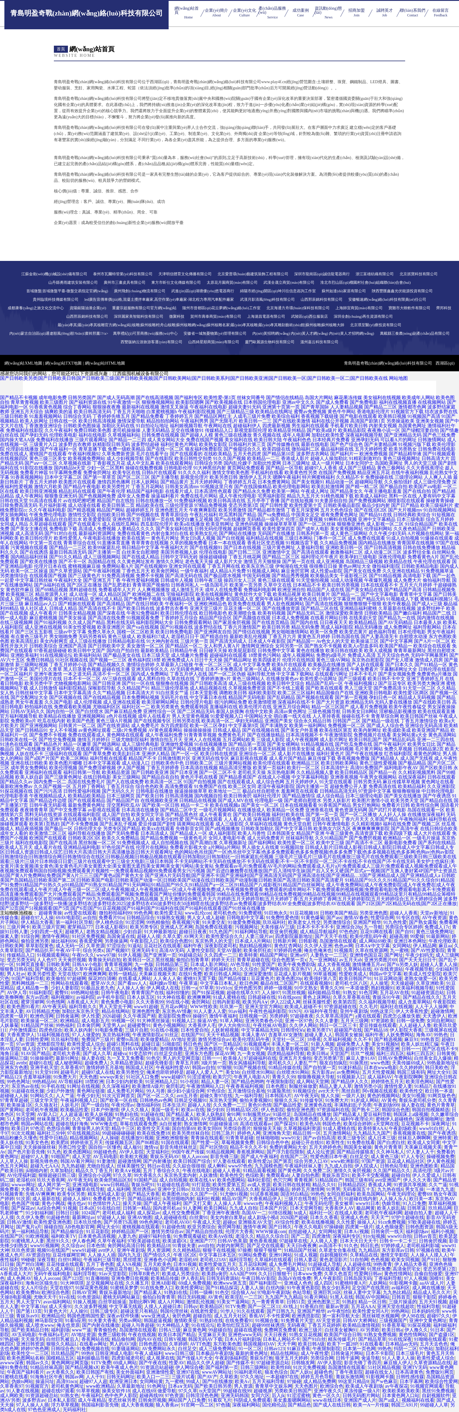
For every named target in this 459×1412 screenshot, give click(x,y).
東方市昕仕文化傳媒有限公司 (176, 282)
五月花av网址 (174, 1006)
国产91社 (431, 1259)
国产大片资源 (330, 702)
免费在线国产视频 (204, 439)
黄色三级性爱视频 (378, 762)
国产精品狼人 (385, 758)
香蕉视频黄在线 (409, 1133)
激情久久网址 (170, 561)
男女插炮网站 (14, 514)
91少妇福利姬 (39, 1212)
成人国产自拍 (116, 814)
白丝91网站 (69, 1259)
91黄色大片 (55, 1311)
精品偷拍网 (123, 1339)
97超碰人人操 (111, 1217)
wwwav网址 (23, 1184)
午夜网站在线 (218, 425)
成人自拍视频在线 (170, 842)
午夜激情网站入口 (205, 1086)
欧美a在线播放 (189, 524)
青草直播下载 (92, 449)
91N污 (295, 1011)
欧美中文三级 (330, 842)
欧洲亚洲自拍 (292, 589)
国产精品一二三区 (68, 547)
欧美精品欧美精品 (86, 795)
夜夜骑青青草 (34, 809)
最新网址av (83, 1217)
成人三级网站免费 (123, 969)
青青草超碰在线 (253, 959)
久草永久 (329, 1119)
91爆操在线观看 (436, 538)
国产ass (334, 917)
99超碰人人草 (434, 1404)
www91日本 (368, 1203)
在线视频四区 (14, 458)
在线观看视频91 (316, 983)
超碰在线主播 (116, 669)
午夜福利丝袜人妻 (303, 1165)
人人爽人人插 (438, 477)
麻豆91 (411, 1039)
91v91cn (224, 987)
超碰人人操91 (77, 1198)
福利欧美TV (63, 1236)
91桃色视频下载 (337, 495)
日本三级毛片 (410, 1353)
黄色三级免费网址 (434, 931)
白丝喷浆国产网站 (167, 748)
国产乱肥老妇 (117, 584)
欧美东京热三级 (257, 566)
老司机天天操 (252, 772)
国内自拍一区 (60, 711)
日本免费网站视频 (140, 697)
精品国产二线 (437, 613)
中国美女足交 (305, 514)
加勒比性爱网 (267, 463)
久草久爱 (171, 936)
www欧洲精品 (100, 1386)
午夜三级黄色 (340, 833)
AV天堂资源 (328, 1320)
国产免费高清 (388, 688)
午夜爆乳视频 (378, 580)
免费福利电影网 (260, 589)
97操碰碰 (333, 1226)
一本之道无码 (77, 673)
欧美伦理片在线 (255, 706)
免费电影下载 (63, 528)
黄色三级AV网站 (333, 659)
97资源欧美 (382, 1020)
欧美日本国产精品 (177, 1334)
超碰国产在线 (348, 1030)
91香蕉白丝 (311, 1306)
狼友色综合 (276, 1372)
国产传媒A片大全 (195, 1357)
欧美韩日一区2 (138, 959)
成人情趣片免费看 (189, 655)
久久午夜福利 (58, 430)
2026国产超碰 (294, 1217)
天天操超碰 (402, 983)
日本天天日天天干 (358, 1240)
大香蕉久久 (32, 1189)
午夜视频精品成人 (48, 795)
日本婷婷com (89, 1268)
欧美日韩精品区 (351, 772)
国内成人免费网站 (150, 673)
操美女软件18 (116, 1390)
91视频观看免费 (142, 617)
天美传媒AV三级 (277, 926)
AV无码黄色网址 (187, 669)
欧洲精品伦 (53, 1315)
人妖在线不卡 (29, 753)
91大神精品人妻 (173, 1325)
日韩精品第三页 (171, 964)
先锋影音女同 (190, 828)
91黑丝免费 (379, 1268)
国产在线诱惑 (34, 552)
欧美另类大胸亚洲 (426, 683)
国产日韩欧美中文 (106, 645)
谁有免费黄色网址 (339, 514)
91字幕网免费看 (65, 472)
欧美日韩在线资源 (219, 753)
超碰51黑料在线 (123, 1044)
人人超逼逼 (71, 1114)
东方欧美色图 (227, 1343)
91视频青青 (11, 1194)
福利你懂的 (177, 992)
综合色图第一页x (289, 959)
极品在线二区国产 (279, 983)
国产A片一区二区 (432, 641)
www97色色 (240, 1165)
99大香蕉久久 (148, 1175)
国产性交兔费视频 (57, 739)
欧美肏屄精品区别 (113, 1179)
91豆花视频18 (304, 912)
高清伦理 (422, 1170)
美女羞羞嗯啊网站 (292, 1400)
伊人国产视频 (131, 767)
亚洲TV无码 (415, 1367)
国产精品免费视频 (159, 837)
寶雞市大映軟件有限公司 (409, 308)
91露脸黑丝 (279, 1090)
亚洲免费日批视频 (130, 1278)
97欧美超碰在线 (424, 1222)
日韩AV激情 (19, 1222)
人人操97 (270, 992)
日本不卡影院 (380, 1353)
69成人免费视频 (194, 1283)
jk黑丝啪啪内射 (178, 1198)
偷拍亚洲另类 (35, 941)
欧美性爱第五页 (229, 1184)
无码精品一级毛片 (265, 519)
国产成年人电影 (312, 528)
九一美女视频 (251, 1053)
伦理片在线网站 (152, 847)
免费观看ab (277, 1175)
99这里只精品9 (353, 1381)
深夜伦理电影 (392, 556)
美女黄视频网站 (346, 528)
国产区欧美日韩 (435, 767)
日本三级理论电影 (364, 795)
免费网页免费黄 (280, 1329)
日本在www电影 (381, 1067)
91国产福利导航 (27, 978)
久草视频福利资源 (302, 1128)
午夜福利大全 (68, 580)
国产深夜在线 (111, 613)
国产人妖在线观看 (365, 664)
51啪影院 (171, 1044)
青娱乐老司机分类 (417, 1100)
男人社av (16, 973)
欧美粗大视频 (134, 1156)
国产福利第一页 (221, 1367)
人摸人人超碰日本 (162, 1306)
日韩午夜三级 (208, 580)
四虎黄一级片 (14, 1015)
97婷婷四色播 (288, 950)
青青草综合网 (385, 716)
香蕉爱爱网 (90, 941)
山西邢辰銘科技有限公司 (321, 299)
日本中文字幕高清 (72, 692)
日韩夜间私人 (185, 584)
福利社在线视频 (396, 1006)
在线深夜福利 (412, 777)
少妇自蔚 (132, 931)
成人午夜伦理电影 (237, 495)
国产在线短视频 (297, 500)
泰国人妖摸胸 (230, 711)
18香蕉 (314, 1039)
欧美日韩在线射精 (291, 1184)
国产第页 (282, 1161)
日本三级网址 (296, 463)
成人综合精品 (330, 795)
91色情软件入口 (104, 1203)
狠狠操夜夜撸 (107, 406)
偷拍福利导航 (437, 580)
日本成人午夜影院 (267, 641)
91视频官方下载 (407, 411)
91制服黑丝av (256, 1114)
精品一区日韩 (372, 1301)
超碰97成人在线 (97, 1072)
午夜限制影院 (280, 1081)
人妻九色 (127, 1236)
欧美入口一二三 (153, 1376)
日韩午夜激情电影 (331, 823)
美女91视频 (413, 1095)
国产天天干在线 (331, 936)
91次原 (23, 1198)
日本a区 (87, 1208)
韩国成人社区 (140, 1067)
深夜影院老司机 (220, 945)
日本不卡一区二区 (82, 678)
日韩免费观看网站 (193, 622)
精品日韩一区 (307, 1133)
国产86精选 (147, 1142)
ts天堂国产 (210, 1390)
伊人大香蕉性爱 (411, 1011)
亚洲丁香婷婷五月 (425, 678)
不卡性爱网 (278, 1315)
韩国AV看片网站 (77, 1161)
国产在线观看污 (84, 524)
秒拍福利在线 (39, 706)
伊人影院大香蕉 (406, 1030)
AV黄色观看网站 (165, 730)
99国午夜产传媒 (188, 1151)
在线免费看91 (239, 1320)
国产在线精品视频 (102, 697)
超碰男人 (74, 931)
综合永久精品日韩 (312, 720)
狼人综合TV (34, 1048)
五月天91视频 (433, 1301)
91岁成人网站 (365, 1100)
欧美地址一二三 (224, 791)
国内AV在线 (149, 1339)
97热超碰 (9, 1339)
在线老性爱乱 (204, 1311)
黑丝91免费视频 (438, 1390)
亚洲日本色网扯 (410, 941)
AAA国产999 (243, 1273)
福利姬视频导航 (186, 425)
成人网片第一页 (53, 1184)
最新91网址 (67, 1058)
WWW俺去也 (104, 1123)
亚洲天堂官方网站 (263, 1006)
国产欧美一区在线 (119, 1100)
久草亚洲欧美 (430, 983)
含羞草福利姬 (37, 1076)
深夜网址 (440, 1123)
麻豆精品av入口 (41, 603)
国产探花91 (286, 1123)
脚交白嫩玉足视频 (194, 519)
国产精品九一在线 (397, 617)
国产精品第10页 (278, 453)
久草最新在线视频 (397, 608)
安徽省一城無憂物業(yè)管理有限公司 (215, 333)
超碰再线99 (151, 1395)
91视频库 (343, 950)
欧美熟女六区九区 (332, 828)
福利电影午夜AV (401, 767)
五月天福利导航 (268, 1381)
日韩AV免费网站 (395, 1058)
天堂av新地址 (434, 912)
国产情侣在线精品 (285, 397)
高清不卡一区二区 (111, 673)
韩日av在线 (158, 1165)
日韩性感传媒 (410, 1376)
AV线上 (290, 1306)
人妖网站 (378, 1283)
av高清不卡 (330, 1245)
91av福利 (238, 1011)
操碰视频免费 (441, 1156)
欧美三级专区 (352, 1137)
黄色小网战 (53, 1203)
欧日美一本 (421, 1198)
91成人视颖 (306, 1254)
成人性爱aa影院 (326, 570)
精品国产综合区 (215, 617)
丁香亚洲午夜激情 (220, 1212)
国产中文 (55, 1189)
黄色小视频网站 (169, 1025)
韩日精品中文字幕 (140, 547)
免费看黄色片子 (109, 1198)
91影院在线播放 (36, 467)
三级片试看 (183, 1376)
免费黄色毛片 (232, 734)
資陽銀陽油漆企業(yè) (88, 308)
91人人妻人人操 (398, 1357)
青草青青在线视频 (150, 542)
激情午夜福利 (223, 1015)
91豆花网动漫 (388, 978)
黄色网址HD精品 (71, 598)
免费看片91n (111, 917)
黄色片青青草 (441, 1104)
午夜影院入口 (144, 941)
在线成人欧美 (349, 1212)
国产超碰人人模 (196, 435)
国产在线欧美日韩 (432, 702)
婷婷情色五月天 (387, 1081)
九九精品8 (368, 1250)
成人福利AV (379, 1076)
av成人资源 (258, 1184)
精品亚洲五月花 (373, 472)
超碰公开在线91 (307, 1142)
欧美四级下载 (398, 833)
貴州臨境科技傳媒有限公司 (55, 299)
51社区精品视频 (384, 1367)
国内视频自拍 (208, 795)
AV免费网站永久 (159, 1348)
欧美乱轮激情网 (327, 486)
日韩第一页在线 (158, 519)
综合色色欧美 (150, 786)
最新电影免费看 (400, 842)
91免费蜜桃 (250, 912)
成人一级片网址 (327, 463)
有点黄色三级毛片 (29, 636)
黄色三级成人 (122, 636)
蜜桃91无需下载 (199, 978)
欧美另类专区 (144, 926)
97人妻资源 (202, 1268)
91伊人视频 (129, 955)
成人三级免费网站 (217, 1348)
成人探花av (148, 1212)
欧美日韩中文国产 (86, 650)
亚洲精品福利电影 (82, 847)
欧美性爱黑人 (68, 538)
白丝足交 (359, 1156)
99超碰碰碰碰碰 (118, 1133)
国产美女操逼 (73, 617)
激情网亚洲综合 (257, 645)
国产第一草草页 (99, 477)
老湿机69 (25, 1179)
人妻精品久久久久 (136, 528)
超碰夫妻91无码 (244, 406)
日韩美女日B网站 (360, 711)
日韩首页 (401, 1297)
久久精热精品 (186, 1250)
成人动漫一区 (83, 594)
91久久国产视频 (229, 458)
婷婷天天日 (223, 959)
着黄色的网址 (427, 753)
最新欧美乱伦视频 (248, 636)
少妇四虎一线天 (46, 931)
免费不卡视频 (150, 575)
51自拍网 (359, 1259)
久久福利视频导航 (377, 1001)
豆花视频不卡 (415, 1123)
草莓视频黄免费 (237, 1142)
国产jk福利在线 (50, 584)
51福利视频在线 (53, 1034)
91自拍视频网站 (440, 509)
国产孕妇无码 (34, 435)
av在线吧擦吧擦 (79, 500)
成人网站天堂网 (312, 1081)
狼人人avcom (195, 1156)
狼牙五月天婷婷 (291, 1357)
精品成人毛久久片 (432, 1292)
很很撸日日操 (323, 566)
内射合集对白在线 (170, 533)
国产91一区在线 (138, 683)
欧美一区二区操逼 (29, 570)
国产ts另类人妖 (402, 964)
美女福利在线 (239, 439)
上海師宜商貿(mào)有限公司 (359, 308)
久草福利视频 (337, 1039)
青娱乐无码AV (164, 1156)
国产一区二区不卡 (218, 772)
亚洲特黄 (442, 1137)
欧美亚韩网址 (220, 524)
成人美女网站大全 (166, 439)
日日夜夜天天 (334, 622)
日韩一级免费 (410, 1020)
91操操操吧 (42, 1058)
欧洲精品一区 (397, 837)
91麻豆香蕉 (298, 1348)
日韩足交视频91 (190, 1100)
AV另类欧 (369, 1329)
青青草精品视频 (27, 519)
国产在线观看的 (186, 453)
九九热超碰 (73, 1165)
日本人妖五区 (141, 997)
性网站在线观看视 (69, 983)
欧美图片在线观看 (77, 481)
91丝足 (172, 1034)
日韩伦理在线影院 (437, 669)
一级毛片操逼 (426, 837)
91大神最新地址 (160, 931)
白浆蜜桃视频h (161, 411)
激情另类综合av (214, 1039)
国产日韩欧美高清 (208, 683)
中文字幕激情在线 (330, 669)
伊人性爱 (90, 1015)
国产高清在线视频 (324, 603)
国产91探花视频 (208, 992)
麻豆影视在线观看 (249, 758)
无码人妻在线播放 (393, 702)
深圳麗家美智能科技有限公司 (138, 316)
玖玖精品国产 (65, 1353)
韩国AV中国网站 (372, 1297)
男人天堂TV (28, 1301)
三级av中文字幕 (70, 631)
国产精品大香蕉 (143, 1194)
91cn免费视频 (392, 1222)
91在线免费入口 (157, 1287)
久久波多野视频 (90, 1306)
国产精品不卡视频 (18, 397)
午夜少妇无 (88, 1095)
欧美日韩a (317, 1053)
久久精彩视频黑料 (417, 772)
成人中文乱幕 (140, 463)
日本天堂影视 (204, 692)
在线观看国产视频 (48, 575)
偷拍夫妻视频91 (255, 1100)
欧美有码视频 (272, 613)
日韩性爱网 (37, 1039)
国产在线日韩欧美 (145, 603)
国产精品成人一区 (188, 833)
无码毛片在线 (174, 697)
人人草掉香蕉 (326, 716)
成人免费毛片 (145, 725)
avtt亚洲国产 (388, 1179)
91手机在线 (53, 1086)
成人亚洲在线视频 (43, 627)
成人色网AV (19, 1278)
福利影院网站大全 (154, 622)
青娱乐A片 (157, 1119)
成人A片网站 (170, 1301)
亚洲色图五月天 (171, 509)
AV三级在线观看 (119, 678)
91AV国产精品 (35, 1053)
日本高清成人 (155, 833)
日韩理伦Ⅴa (293, 1030)
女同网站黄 (330, 1231)
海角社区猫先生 (41, 1283)
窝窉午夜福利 (269, 598)
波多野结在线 (208, 627)
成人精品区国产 (114, 594)
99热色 (441, 1034)
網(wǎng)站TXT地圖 (63, 363)
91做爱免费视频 (244, 922)
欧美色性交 (411, 1090)
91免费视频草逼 (437, 570)
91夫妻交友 (213, 922)
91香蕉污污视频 (104, 819)
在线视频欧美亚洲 (159, 800)
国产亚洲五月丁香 (102, 580)
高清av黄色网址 (290, 711)
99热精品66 (44, 1081)
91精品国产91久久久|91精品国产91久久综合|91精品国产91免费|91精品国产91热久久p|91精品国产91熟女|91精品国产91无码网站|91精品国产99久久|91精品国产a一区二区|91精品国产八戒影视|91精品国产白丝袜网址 (227, 882)
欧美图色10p (175, 1194)
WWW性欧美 (203, 1006)
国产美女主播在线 (29, 528)
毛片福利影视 (53, 505)
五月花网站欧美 (238, 739)
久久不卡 (362, 1039)
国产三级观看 (352, 678)
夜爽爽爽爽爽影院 (371, 828)
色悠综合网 (58, 1128)
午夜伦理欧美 (443, 941)
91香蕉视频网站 (27, 477)
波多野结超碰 (145, 444)
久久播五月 (137, 1283)
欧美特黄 (248, 955)
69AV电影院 (68, 917)
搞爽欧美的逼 (58, 411)
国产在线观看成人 (236, 781)
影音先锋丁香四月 (362, 1362)
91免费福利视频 (190, 500)
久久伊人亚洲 (318, 945)
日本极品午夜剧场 (214, 1353)
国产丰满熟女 (274, 725)
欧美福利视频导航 (415, 987)
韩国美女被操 (349, 1034)
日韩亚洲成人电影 (114, 1353)
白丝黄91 (198, 1217)
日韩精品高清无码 (338, 791)
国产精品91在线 (375, 514)
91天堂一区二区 (419, 688)
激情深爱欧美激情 (344, 613)
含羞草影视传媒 (292, 1048)
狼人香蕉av (167, 1404)
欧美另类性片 (116, 486)
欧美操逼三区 (365, 641)
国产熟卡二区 (366, 1109)
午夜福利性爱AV (173, 1067)
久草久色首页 (338, 1273)
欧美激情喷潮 (262, 702)
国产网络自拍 (275, 969)
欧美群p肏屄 (214, 1273)
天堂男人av (113, 1025)
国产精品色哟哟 (247, 1081)
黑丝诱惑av (143, 1189)
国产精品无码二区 (305, 613)
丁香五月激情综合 (419, 720)
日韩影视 (308, 941)
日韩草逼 (416, 1208)
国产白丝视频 (231, 538)
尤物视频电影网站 (72, 683)
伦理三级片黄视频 (304, 519)
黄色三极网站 (391, 467)
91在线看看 (371, 1343)
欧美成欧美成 (397, 730)
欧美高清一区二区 (163, 781)
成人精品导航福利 (318, 931)
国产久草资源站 (65, 570)
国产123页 (72, 1278)
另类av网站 (130, 1320)
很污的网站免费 (230, 702)
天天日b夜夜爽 (301, 1245)
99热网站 (400, 1311)
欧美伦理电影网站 (291, 486)
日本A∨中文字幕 (372, 945)
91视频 (70, 1208)
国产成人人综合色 (385, 725)
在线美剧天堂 (363, 617)
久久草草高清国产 (334, 1015)
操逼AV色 (207, 1020)
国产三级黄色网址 (63, 777)
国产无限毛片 (224, 420)
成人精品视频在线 (208, 688)
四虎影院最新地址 (294, 936)
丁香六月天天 (355, 819)
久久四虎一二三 (220, 955)
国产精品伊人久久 (350, 1081)
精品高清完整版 (235, 767)
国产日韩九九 (281, 1311)
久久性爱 (345, 1222)
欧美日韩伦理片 (36, 538)
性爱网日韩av (368, 1273)
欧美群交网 (353, 1268)
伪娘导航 (391, 1203)
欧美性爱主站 (169, 912)
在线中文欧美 (259, 711)
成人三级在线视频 (247, 683)
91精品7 (423, 1086)
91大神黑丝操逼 (153, 1020)
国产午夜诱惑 (437, 795)
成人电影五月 (95, 1020)
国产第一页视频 (351, 697)
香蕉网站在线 (95, 1339)
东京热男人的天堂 (213, 941)
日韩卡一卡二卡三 (398, 1240)
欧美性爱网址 (189, 1287)
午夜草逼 (188, 983)
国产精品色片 (48, 744)
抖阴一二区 (405, 1348)
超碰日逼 (150, 1044)
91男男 (333, 1189)
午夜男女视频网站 (378, 777)
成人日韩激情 (43, 688)
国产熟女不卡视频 (323, 645)
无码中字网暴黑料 (429, 655)
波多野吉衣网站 (312, 453)
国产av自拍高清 (319, 1137)
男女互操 (414, 1189)
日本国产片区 (273, 1208)
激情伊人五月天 (255, 477)
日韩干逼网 (347, 1357)
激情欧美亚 (185, 1320)
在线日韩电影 (97, 777)
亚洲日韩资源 (30, 1343)
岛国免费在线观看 (213, 926)
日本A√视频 (356, 1231)
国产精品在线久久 (421, 997)
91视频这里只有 (216, 486)
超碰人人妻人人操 (439, 964)
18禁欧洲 (94, 1081)
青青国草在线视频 (415, 542)
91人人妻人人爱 (209, 1011)
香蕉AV (256, 1315)
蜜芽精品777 (80, 926)
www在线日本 (327, 1400)
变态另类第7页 (329, 1058)
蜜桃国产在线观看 (48, 453)
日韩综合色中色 (272, 1142)
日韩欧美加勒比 (257, 828)
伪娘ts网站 (22, 1381)
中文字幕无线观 (125, 1306)
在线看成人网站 (134, 978)
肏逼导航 (370, 1357)
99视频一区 (123, 1020)
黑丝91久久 (58, 1240)
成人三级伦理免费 (432, 481)
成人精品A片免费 (228, 570)
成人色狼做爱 (389, 1226)
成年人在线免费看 (223, 589)
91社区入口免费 (142, 1076)
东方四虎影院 (174, 725)
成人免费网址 (398, 627)
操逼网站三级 (14, 1058)
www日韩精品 (114, 1184)
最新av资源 (337, 1306)
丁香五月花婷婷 (324, 1325)
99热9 (87, 1353)
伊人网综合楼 (189, 1367)
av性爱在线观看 (80, 912)
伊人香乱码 (192, 1278)
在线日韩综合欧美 (439, 828)
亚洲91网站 (280, 1254)
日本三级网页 (121, 795)
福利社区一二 (136, 706)
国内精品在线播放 (377, 542)
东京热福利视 (116, 1034)
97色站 (426, 1348)
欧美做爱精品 (155, 1039)
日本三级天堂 (156, 655)
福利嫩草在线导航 (86, 1189)
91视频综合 (304, 1090)
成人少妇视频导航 (125, 458)
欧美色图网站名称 (25, 1357)
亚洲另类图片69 (380, 959)
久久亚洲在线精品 (401, 570)
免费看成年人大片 (117, 589)
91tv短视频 (374, 1236)
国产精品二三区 (380, 406)
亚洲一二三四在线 (435, 739)
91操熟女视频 (171, 917)
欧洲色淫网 (42, 1015)
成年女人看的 (14, 833)
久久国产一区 (204, 1194)
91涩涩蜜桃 (199, 1076)
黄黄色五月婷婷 (313, 636)
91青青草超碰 (239, 1137)
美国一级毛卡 (165, 1109)
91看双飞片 (220, 1400)
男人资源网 (158, 1250)
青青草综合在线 (79, 542)
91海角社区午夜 (46, 1376)
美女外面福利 (130, 1372)
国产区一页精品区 (223, 1044)
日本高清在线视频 (199, 767)
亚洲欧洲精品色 (210, 603)
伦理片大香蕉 (239, 1231)
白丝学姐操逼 (112, 1301)
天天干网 (286, 1343)
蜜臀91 (62, 992)
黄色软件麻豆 (20, 589)
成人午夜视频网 (302, 739)
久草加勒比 (61, 1170)
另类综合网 (322, 1357)
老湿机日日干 (185, 636)
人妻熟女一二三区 (328, 955)
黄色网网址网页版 (70, 1362)
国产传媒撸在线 (283, 444)
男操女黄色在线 (300, 598)
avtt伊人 (106, 1250)
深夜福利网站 (246, 1404)
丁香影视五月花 (109, 463)
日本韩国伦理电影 (262, 402)
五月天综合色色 (393, 655)
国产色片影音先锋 (26, 1151)
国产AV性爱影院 (428, 950)
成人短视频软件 (131, 748)
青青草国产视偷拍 (151, 584)
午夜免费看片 (364, 669)
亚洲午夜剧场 (131, 1250)
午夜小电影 (236, 1048)
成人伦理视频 (88, 702)
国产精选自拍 (214, 636)
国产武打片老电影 (387, 809)
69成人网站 (125, 1362)
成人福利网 (118, 1189)
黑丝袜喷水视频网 (380, 1315)
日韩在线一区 (63, 420)
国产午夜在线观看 (203, 819)
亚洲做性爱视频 (176, 744)
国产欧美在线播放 (38, 561)
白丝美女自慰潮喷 (140, 552)
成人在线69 (143, 1390)
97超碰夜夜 (302, 1015)
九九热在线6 (390, 1189)
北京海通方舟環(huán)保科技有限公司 (298, 308)
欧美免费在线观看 (247, 603)
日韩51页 (296, 1301)
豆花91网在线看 (376, 931)
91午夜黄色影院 (303, 1287)
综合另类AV (21, 1268)
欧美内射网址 (367, 730)
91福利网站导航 (251, 931)
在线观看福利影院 (82, 814)
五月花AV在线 (394, 992)
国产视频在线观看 (315, 697)
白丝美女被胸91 (341, 1329)
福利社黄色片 (330, 753)
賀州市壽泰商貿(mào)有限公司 (215, 316)
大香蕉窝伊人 (21, 1034)
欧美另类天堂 (405, 800)
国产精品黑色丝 (181, 814)
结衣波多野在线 (441, 411)
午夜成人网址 (315, 491)
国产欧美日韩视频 (251, 814)
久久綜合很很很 (188, 1165)
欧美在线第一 (136, 538)
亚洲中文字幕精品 (376, 519)
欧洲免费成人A (177, 659)
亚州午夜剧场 (354, 1011)
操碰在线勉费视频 (144, 467)
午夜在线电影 (196, 1170)
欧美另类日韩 (224, 477)
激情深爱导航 (131, 420)
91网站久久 (42, 1095)
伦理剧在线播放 (22, 449)
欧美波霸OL (174, 1240)
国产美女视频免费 (397, 673)
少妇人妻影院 (65, 987)
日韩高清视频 (179, 795)
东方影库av (323, 1072)
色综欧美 (254, 1175)
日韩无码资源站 (222, 1278)
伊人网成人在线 (162, 987)
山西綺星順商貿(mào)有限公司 (213, 342)
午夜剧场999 (386, 1104)
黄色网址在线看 (437, 781)
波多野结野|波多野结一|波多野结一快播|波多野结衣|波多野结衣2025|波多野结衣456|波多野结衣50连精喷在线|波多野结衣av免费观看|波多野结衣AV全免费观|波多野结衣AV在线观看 (229, 901)
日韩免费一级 (296, 819)
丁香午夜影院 (349, 1372)
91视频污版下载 (414, 444)
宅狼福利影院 (180, 594)
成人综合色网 (270, 781)
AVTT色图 (200, 1343)
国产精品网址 (238, 659)
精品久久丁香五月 (94, 1170)
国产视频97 (117, 950)
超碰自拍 (400, 1175)
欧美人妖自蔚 (29, 777)
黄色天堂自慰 (297, 823)
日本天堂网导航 (306, 1208)
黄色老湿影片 (333, 1259)
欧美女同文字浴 (147, 814)
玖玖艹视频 (362, 1053)
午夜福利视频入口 (79, 1100)
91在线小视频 (164, 1030)
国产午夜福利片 (390, 744)
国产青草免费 (97, 753)
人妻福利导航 (310, 547)
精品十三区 (123, 1128)
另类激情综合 (14, 575)
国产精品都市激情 (266, 509)
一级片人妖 (353, 1095)
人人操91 (78, 1311)
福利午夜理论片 (357, 1119)
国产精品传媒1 (233, 978)
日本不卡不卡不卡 (315, 926)
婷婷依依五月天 (86, 1142)
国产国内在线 (304, 622)
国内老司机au (167, 1208)
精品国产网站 (111, 509)
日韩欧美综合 (43, 645)
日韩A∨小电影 (87, 964)
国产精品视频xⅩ (82, 1367)
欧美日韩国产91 (355, 978)
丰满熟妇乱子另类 (352, 1104)
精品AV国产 (234, 1198)
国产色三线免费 (439, 435)
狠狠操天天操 (267, 1128)
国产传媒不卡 (240, 1362)
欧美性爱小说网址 (318, 678)
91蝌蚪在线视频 (340, 519)
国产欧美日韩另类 (213, 1386)
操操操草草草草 (280, 524)
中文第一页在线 (45, 542)
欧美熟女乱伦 (204, 533)
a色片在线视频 (122, 716)
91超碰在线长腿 (27, 1090)
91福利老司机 (248, 1372)
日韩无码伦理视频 (213, 528)
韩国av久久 (37, 1362)
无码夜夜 (296, 1325)
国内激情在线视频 (435, 617)
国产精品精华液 (405, 453)
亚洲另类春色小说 (264, 1020)
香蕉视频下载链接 (319, 416)
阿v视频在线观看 (380, 1090)
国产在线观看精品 (86, 800)
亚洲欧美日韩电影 (373, 692)
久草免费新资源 (118, 453)
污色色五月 (330, 1198)
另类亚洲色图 (373, 912)
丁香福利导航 (388, 1278)
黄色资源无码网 (351, 809)
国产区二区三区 (133, 477)
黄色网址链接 (91, 1090)
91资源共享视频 (409, 1184)
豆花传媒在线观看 (65, 1264)
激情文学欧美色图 (230, 472)
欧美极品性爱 (74, 1109)
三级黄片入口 (43, 444)
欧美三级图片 (54, 402)
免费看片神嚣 (34, 472)
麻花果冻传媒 (348, 397)
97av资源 (25, 1044)
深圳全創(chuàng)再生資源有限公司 (363, 316)
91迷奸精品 (350, 1067)
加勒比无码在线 (118, 425)
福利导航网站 (427, 627)
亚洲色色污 (191, 969)
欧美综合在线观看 (432, 645)
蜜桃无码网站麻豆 (121, 1297)
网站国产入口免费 (187, 1400)
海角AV (423, 1034)
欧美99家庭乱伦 (104, 547)
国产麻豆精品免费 (123, 711)
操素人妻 (9, 936)
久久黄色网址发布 (136, 561)
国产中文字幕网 (396, 641)
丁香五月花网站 (147, 486)
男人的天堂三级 (420, 463)
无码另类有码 (92, 636)
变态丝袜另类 (122, 1400)
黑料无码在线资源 (43, 814)
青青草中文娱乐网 (273, 1386)
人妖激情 (208, 1175)
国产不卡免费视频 (79, 823)
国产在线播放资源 (281, 608)
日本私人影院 (62, 1400)
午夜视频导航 (419, 969)
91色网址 (156, 1386)
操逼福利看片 (165, 495)
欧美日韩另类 (276, 627)
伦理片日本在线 (50, 566)
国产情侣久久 (157, 1254)
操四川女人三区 (240, 580)
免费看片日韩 (396, 805)
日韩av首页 (425, 1236)
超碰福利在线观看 (228, 655)
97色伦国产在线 (118, 847)
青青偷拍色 (105, 1329)
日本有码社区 (260, 1268)
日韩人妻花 (305, 1259)
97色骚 (223, 1404)
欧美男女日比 (421, 744)
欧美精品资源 (116, 772)
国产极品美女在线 (122, 655)
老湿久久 (244, 1236)
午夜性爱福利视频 (140, 580)
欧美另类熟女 (403, 449)
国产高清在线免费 (106, 617)
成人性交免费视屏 (181, 1212)
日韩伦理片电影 (196, 702)
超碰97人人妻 (35, 1156)
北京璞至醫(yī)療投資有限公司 (375, 325)
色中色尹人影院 (121, 1395)
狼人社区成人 (34, 608)
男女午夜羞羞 (29, 702)
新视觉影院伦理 (250, 430)
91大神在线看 (171, 997)
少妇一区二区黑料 (105, 467)
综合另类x (93, 950)
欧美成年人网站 (418, 397)
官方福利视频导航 (18, 716)
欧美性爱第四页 (278, 528)
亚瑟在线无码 (325, 819)
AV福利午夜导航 (321, 1011)
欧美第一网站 (286, 491)
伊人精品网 (424, 945)
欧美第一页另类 (246, 584)
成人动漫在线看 (84, 505)
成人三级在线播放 (88, 641)
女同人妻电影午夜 (227, 837)
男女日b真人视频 (197, 538)
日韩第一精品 (137, 1208)
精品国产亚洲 (310, 833)
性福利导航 (428, 1306)
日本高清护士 (335, 767)
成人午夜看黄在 (215, 814)
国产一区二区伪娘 (227, 673)
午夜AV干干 (68, 950)
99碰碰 (28, 1259)
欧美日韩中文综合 (285, 683)
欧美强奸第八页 (320, 978)
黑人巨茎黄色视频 (82, 669)
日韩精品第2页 (428, 748)
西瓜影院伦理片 (157, 524)
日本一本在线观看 (227, 542)
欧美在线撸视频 (318, 1222)
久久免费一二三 (229, 1104)
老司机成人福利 (118, 1212)
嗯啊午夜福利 (287, 477)
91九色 (54, 1151)
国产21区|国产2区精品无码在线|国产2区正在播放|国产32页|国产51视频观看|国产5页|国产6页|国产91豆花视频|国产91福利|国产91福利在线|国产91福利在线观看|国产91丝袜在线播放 (229, 906)
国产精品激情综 (298, 795)
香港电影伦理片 (373, 411)
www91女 (291, 1137)
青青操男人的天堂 (90, 1128)
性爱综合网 (382, 917)
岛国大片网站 (319, 397)
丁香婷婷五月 (179, 416)
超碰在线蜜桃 (248, 1329)
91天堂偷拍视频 (312, 580)
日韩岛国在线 (345, 636)
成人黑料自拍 (151, 678)
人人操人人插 (102, 1254)
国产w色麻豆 (384, 1381)
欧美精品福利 (412, 786)
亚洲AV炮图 (139, 1217)
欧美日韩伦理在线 (179, 613)
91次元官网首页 (118, 1095)
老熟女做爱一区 (420, 978)
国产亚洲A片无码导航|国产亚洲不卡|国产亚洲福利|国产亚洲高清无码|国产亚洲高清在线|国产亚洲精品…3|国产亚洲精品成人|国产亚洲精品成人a (292, 875)
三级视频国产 (393, 1320)
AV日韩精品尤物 (42, 1011)
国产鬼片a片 (29, 1226)
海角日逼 (9, 1053)
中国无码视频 (256, 575)
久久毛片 (368, 1006)
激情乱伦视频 (200, 1301)
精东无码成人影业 (106, 1194)
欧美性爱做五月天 (217, 1264)
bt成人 (300, 1212)
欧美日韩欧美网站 (339, 762)
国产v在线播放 (30, 748)
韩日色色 (192, 1044)
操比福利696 (64, 941)
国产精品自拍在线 (204, 1231)
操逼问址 (44, 1381)
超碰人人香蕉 (404, 912)
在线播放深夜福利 (426, 814)
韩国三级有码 (411, 1072)
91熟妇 (349, 1301)
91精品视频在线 (317, 744)
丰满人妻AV (253, 1034)
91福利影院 (40, 992)
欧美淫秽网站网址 (160, 702)
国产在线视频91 (206, 547)
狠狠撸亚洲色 (351, 524)
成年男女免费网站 (29, 767)
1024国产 (90, 1212)
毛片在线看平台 (152, 453)
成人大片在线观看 (432, 833)
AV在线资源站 (388, 969)
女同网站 (401, 945)
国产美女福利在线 (174, 528)
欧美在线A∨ (202, 1179)
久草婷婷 (178, 1343)
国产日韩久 (280, 1226)
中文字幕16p (34, 1306)
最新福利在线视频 (140, 406)
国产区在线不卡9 (439, 1048)
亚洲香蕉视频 (344, 777)
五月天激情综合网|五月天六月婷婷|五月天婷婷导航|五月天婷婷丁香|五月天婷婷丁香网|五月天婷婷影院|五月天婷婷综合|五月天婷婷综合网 (301, 898)
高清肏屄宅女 (407, 1268)
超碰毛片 (69, 1072)
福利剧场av (417, 1231)
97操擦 (245, 1250)
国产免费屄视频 (365, 837)
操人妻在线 (93, 1058)
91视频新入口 (351, 1076)
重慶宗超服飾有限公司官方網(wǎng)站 (144, 308)
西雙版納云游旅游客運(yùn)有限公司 (151, 342)
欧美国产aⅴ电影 (425, 486)
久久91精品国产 (331, 837)
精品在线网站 (116, 1011)
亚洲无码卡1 (144, 950)
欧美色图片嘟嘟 (65, 762)
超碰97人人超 (93, 1381)
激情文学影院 (394, 1254)
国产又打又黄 (197, 1203)
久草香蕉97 (72, 1067)
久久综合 (248, 969)
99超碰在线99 (237, 1390)
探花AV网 (225, 1053)
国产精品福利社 (144, 1198)
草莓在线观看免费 (138, 1123)
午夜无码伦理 (318, 1203)
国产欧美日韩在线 (136, 608)
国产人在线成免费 (125, 781)
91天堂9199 (46, 1072)
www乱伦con (198, 912)
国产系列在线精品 (436, 842)
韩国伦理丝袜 (174, 1311)
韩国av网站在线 (37, 1123)
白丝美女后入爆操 (433, 1058)
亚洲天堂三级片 (206, 608)
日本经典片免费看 (331, 439)
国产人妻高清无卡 (379, 636)
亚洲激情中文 (276, 552)
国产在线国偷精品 (253, 486)
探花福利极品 (275, 1189)
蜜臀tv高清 (127, 1039)
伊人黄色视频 (441, 1161)
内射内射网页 (230, 1245)
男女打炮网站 (366, 805)
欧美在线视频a (225, 805)
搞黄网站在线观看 (195, 823)
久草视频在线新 (75, 463)
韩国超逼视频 (158, 1320)
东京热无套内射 (180, 1175)
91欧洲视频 (37, 1236)
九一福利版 (146, 1268)
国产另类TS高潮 (120, 1222)
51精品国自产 (329, 1179)
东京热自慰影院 (368, 659)
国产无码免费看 (123, 833)
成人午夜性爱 (315, 1353)
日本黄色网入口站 (400, 1395)
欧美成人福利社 (371, 495)
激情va (151, 1147)
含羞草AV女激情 (285, 1034)
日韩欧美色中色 (167, 762)
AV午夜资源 (434, 917)
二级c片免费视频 (129, 730)
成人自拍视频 (173, 1179)
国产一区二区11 (264, 1306)
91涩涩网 (135, 922)
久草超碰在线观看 (48, 524)
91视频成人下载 (402, 598)
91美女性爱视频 (79, 627)
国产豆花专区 (392, 683)
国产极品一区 (58, 828)
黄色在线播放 (310, 650)
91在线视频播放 (210, 744)
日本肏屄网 (88, 1025)
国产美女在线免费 (362, 570)
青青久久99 (331, 987)
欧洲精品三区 (306, 762)
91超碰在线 (152, 1114)
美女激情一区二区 (145, 645)
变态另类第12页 (439, 1268)
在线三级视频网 (16, 622)
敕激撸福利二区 (346, 552)
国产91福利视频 (50, 622)
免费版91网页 (440, 1372)
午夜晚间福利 (413, 819)
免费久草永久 (102, 631)
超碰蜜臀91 (139, 1025)
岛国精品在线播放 (312, 1114)
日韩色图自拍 (153, 1343)
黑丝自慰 (350, 1090)
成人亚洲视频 (330, 561)
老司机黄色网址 (67, 1386)
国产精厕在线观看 (77, 603)
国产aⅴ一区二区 (41, 463)
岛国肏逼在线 (121, 936)
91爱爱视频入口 (226, 716)
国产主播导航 (165, 477)
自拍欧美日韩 (111, 514)
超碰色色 (323, 1372)
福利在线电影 (92, 435)
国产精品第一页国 (247, 744)
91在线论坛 (203, 1325)
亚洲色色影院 (208, 1048)
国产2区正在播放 (84, 584)
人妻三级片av (259, 936)
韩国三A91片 (404, 1404)
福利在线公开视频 (330, 420)
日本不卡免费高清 (224, 669)
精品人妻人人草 (335, 1086)
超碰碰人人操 (14, 1095)
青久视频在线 (267, 435)
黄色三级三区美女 (48, 458)
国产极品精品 (412, 762)
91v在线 (67, 1297)
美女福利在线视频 (382, 397)
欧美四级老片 (267, 659)
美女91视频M (385, 1044)
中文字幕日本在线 (208, 697)
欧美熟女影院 (213, 444)
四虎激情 (321, 1236)
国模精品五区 (60, 1357)
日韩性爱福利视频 (82, 791)
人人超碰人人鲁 (415, 1025)
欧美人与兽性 (252, 833)
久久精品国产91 (133, 688)
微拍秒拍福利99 (115, 912)
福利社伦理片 (267, 795)
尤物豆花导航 (119, 1268)
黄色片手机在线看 (199, 777)
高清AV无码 (171, 950)
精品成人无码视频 (417, 697)
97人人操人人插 (32, 1404)
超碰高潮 (398, 936)
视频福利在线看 (418, 1400)
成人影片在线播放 (296, 753)
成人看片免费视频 (369, 706)
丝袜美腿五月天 (53, 1119)
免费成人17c (437, 926)
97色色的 (348, 931)
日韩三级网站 (254, 1367)
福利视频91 (62, 997)
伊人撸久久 (416, 1329)
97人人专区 (412, 1156)
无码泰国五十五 (358, 1189)
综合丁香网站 (77, 406)
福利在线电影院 (31, 842)
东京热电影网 (281, 772)
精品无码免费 (305, 627)
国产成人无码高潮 (116, 397)
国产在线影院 (159, 458)
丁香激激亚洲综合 (43, 425)
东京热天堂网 (223, 1100)
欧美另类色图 (304, 1119)
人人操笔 (379, 983)
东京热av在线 (25, 1086)
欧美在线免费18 (153, 1133)
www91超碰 (146, 1006)
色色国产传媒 (25, 1203)
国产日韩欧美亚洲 (150, 772)
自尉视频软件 (334, 1254)
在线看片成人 (179, 491)
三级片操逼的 (403, 1301)
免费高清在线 (383, 786)
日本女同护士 (359, 463)
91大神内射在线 (162, 641)
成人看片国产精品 (287, 758)
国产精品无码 (371, 598)
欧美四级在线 (276, 449)
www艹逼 (82, 1329)
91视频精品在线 (178, 598)
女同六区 (260, 1395)
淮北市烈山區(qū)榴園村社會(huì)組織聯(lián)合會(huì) (365, 282)
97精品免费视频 (210, 505)
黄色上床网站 (317, 997)
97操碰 (294, 1381)
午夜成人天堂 (207, 1222)
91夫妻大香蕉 (102, 1320)
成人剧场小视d (262, 1217)
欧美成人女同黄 (423, 1142)
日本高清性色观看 (213, 491)
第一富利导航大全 (340, 1315)
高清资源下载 (369, 833)
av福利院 (85, 997)
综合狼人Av (243, 1292)
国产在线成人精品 (140, 556)
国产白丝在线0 (232, 748)
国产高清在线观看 (310, 552)
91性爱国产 (263, 964)
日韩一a (189, 987)
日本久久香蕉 (324, 1217)
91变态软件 (140, 1053)
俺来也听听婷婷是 (165, 1072)
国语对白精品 (294, 1194)
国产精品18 (376, 1030)
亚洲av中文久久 (298, 402)
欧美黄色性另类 (301, 472)
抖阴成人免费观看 (252, 1400)
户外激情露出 (23, 1030)
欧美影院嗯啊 (190, 402)
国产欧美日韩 (150, 795)
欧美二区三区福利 (296, 692)
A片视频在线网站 (425, 533)
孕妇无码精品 (249, 720)
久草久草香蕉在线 (351, 997)
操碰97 (200, 1015)
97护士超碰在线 (407, 1217)
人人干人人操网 (431, 1006)
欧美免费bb (28, 1292)
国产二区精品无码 (196, 711)
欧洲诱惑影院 (306, 1315)
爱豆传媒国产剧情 (157, 823)
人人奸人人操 (392, 814)
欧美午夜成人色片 (119, 1367)
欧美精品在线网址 (274, 411)
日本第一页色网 (359, 1348)
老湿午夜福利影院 (276, 786)
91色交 (153, 1058)
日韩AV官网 (84, 1292)
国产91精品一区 (431, 664)
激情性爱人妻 (398, 1086)
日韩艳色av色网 (156, 1100)
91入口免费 (414, 1203)
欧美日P (19, 1128)
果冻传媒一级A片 (362, 1390)
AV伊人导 (17, 992)
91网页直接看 (30, 964)
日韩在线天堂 (14, 500)
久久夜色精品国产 (412, 528)
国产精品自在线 (436, 800)
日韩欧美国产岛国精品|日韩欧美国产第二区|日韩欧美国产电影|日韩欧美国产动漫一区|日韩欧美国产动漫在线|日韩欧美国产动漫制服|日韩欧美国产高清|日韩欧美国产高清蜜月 (227, 878)
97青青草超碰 (14, 1100)
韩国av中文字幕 (385, 973)
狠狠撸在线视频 (172, 683)
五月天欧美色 (157, 1264)
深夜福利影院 (267, 819)
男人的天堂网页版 (181, 1058)
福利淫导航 (240, 1259)
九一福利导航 (249, 1095)
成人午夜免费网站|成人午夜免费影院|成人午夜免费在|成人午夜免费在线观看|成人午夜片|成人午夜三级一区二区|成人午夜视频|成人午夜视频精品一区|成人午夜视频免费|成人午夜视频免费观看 (227, 887)
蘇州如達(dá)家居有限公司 (344, 291)
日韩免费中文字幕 (276, 650)
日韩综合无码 (77, 416)
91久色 (351, 1245)
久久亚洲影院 (441, 786)
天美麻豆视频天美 (157, 973)
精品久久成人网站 (54, 1268)
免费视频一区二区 (346, 725)
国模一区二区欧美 (135, 631)
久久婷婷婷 (411, 1067)
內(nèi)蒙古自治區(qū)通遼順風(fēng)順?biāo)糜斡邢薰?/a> (58, 333)
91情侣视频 (280, 1212)
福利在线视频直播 (398, 402)
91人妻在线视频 (22, 1390)
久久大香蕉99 (150, 1001)
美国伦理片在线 (45, 678)
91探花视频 (419, 1325)
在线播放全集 (201, 748)
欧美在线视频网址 (214, 594)
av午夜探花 (396, 1386)
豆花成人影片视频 (292, 973)
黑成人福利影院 (337, 627)
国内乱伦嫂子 (238, 463)
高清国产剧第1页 (367, 420)
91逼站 (135, 945)
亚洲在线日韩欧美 (29, 762)
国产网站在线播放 (237, 533)
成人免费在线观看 (366, 538)
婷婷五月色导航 (317, 1376)
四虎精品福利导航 (286, 1053)
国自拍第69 (183, 1128)
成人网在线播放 (428, 1287)
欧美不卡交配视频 (370, 1175)
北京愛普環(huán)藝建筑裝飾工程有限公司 (252, 274)
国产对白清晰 (30, 1264)
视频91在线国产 (53, 1250)
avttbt (21, 1062)
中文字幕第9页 (243, 725)
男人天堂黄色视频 (190, 716)
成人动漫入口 (136, 762)
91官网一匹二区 (197, 1404)
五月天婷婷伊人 (301, 781)
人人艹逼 (65, 1095)
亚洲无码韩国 (235, 1395)
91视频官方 (37, 1386)
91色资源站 (89, 1297)
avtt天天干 (328, 1090)
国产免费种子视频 (142, 598)
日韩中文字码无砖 (179, 556)
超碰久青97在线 (216, 1095)
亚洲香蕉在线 (319, 809)
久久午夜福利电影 (47, 509)
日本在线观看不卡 (379, 584)
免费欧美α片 (23, 720)
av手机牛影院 (111, 997)
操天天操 (132, 1203)
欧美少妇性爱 (170, 819)
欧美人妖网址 (34, 420)
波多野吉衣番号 (172, 608)
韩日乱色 (369, 1245)
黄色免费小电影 (117, 1001)
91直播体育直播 (113, 542)
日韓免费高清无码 (18, 505)
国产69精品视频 (51, 589)
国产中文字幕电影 (379, 594)
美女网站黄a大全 (409, 734)
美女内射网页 (54, 641)
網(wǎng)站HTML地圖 (105, 363)
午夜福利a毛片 (53, 1334)
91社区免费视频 (88, 936)
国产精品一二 (345, 594)
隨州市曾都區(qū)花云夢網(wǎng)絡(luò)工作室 (221, 308)
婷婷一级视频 (278, 987)
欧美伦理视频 (63, 767)
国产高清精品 (111, 603)
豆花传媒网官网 (68, 1254)
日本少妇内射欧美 (124, 1081)
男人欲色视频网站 (285, 603)
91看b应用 (75, 1320)
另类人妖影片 (337, 800)
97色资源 (174, 1395)
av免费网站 (348, 1072)
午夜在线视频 (142, 1334)
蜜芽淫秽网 (32, 1001)
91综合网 (30, 936)
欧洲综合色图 (56, 1292)
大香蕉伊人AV (339, 1208)
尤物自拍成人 (101, 1165)
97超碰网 (76, 978)
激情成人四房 (429, 659)
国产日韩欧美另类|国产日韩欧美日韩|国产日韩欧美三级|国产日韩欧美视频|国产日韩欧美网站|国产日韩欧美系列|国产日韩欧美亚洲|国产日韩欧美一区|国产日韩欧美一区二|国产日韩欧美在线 (194, 378)
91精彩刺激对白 (365, 458)
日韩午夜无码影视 (48, 805)
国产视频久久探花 (53, 969)
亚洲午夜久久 (328, 1390)
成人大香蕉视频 (333, 964)
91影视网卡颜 (403, 1283)
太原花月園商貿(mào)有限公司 (232, 282)
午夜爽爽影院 (203, 509)
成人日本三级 (382, 1137)
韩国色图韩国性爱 (86, 1315)
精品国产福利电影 (145, 491)
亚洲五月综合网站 (291, 706)
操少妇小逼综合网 (186, 1090)
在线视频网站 (432, 402)
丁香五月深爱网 (302, 509)
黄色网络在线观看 (125, 734)
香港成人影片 (295, 458)
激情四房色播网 (113, 481)
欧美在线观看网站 (174, 463)
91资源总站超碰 (157, 1367)
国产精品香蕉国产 (237, 777)
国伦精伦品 (274, 1404)
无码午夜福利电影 (52, 1273)
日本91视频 (185, 1264)
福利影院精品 (73, 688)
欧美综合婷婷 (357, 1123)
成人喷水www (39, 1325)
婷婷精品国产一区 (130, 1231)
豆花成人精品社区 (405, 1161)
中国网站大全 (258, 716)
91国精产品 (145, 1179)
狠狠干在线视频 (219, 1250)
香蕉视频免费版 (353, 758)
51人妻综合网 (21, 1119)
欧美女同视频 (405, 1259)
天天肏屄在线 (107, 1048)
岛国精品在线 (102, 561)
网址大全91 (439, 1072)
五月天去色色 (434, 1343)
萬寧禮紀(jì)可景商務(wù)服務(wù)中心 (145, 333)
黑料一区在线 (403, 495)
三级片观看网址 (91, 439)
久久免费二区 (317, 1170)
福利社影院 (259, 1179)
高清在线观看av (256, 1123)
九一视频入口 (291, 1268)
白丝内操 (275, 1287)
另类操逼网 (116, 941)
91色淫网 (368, 992)
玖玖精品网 (440, 1208)
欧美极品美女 (324, 575)
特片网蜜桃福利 (318, 477)
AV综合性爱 (286, 1222)
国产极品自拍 (393, 486)
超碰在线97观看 (58, 1390)
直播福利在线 (224, 706)
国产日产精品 (405, 505)
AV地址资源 (183, 1039)
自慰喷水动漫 (413, 636)
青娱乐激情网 (350, 1376)
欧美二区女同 (242, 786)
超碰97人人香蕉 (320, 467)
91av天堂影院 (112, 1273)
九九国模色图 (268, 1165)
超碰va (120, 1053)
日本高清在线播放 (140, 809)
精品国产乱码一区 (324, 683)
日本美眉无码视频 (267, 748)
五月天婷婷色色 (325, 1147)
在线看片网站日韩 (329, 617)
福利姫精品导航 (324, 992)
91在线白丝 (109, 1208)
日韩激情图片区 (174, 758)
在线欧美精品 (218, 453)
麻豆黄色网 (194, 1329)
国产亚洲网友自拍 (213, 631)
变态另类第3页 (243, 505)
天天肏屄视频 (72, 959)
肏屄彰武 (175, 1086)
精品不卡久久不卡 (248, 1147)
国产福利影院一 (265, 1283)
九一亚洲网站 (323, 959)
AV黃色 (389, 1100)
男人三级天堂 (358, 688)
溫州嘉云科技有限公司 (319, 342)
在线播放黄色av (282, 678)
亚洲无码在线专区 (210, 758)
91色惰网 (55, 1001)
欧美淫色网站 (420, 1081)
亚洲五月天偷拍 (295, 1058)
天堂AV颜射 (229, 950)
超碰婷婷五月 (140, 509)
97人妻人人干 (420, 1151)
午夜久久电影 (308, 1226)
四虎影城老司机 (128, 1357)
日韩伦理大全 (88, 828)
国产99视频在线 (142, 514)
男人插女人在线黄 (260, 847)
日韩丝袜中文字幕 (34, 692)
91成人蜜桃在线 (229, 997)
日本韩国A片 (278, 1095)
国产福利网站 (262, 842)
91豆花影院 (97, 1231)
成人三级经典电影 (140, 744)
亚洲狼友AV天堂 (255, 1222)
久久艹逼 (438, 1184)
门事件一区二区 (330, 538)
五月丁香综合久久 (161, 1170)
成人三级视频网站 (102, 556)
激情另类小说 (368, 1086)
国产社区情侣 (214, 1147)
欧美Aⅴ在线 (220, 1236)
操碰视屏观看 (14, 823)
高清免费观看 (179, 786)
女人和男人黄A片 (222, 645)
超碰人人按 (199, 1104)
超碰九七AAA (44, 1165)
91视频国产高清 (423, 416)
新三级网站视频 (31, 664)
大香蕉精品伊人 (265, 1198)
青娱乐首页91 (336, 1175)
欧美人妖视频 (99, 1114)
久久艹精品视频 (109, 692)
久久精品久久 (296, 669)
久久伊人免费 (30, 1217)
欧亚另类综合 (201, 1226)
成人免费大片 (407, 580)
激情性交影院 (82, 514)
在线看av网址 (93, 1343)
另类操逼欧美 (400, 420)
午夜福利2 (91, 1395)
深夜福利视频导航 (364, 435)
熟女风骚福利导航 (247, 1062)
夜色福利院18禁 (144, 659)
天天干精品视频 (222, 1034)
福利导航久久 (83, 1006)
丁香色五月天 (136, 570)
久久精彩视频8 (366, 823)
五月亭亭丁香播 (263, 500)
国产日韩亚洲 (107, 683)
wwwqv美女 (112, 1076)
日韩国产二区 (347, 720)
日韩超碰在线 (262, 997)
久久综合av (72, 1245)
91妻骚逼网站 (126, 1348)
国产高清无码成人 (228, 641)
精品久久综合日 (272, 1236)
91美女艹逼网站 (233, 1301)
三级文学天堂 (44, 1100)
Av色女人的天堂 (333, 641)
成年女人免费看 (133, 495)
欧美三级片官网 (48, 926)
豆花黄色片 (262, 978)
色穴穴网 (282, 1179)
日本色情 (95, 1245)
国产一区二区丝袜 (317, 524)
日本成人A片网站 (253, 941)
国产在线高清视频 (154, 397)
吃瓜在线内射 (51, 720)
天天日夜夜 (275, 1334)
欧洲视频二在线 (148, 594)
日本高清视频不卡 (304, 734)
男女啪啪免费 (63, 636)
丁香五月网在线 (223, 566)
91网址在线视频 (83, 1086)
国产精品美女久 (346, 491)
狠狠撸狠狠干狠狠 (362, 603)
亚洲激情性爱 (160, 1372)
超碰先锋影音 (159, 1062)
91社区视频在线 (71, 659)
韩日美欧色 (436, 1067)
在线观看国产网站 (95, 748)
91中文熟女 (306, 987)
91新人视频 (322, 1044)
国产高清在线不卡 (97, 608)
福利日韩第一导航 (82, 772)
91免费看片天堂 (297, 1320)
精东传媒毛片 (342, 1339)
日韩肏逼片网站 (347, 1353)
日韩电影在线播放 (154, 791)
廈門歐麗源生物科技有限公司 (269, 342)
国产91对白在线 (60, 533)
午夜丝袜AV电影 (270, 1025)
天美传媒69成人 (408, 1062)
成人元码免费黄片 (266, 837)
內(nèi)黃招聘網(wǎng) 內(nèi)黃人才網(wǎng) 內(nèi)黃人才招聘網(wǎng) (313, 333)
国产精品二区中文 (179, 809)
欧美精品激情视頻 (361, 1325)
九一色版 (144, 964)
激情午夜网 (254, 1226)
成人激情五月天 (187, 589)
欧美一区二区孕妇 (208, 725)
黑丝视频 (164, 959)
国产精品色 (299, 1404)
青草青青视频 (25, 402)
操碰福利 (58, 1048)
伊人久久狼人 (135, 1109)
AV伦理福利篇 (21, 1175)
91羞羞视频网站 (45, 416)
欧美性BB (281, 1367)
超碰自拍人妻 (418, 1212)
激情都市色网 (412, 406)
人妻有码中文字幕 (436, 495)
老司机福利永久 (221, 969)
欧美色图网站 (77, 1151)
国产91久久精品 (65, 556)
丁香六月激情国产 (242, 627)
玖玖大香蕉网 (51, 1179)
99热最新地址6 (442, 1062)
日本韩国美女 (281, 833)
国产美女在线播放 (403, 795)
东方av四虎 (37, 997)
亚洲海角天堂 (277, 1133)
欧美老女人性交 (304, 922)
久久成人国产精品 (86, 622)
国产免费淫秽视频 (97, 767)
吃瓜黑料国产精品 (237, 514)
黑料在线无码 (121, 622)
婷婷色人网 (249, 1133)
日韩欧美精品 (378, 613)
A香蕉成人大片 (83, 1001)
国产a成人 (388, 1400)
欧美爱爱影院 (97, 519)
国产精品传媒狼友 (355, 1151)
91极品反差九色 (97, 987)
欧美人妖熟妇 (210, 1114)
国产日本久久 (399, 664)
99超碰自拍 (220, 1329)
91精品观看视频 (259, 1170)
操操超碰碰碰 (213, 556)
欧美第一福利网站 (308, 725)
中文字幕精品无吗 (260, 1030)
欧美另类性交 (130, 1072)
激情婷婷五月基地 (105, 1067)
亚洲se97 (299, 955)
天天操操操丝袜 (39, 1147)
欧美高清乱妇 (25, 641)
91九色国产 (220, 931)
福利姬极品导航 (93, 1357)
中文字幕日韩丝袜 (34, 580)
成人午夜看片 (43, 613)
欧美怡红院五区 (233, 1325)
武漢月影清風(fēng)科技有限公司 (267, 299)
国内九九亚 (129, 1254)
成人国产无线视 (416, 758)
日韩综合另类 (208, 463)
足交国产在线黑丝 (370, 1287)
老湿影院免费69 (174, 1015)
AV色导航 (240, 964)
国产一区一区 (185, 753)
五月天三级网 (354, 1020)
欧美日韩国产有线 (95, 1372)
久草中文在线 (277, 584)
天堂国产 (339, 1053)
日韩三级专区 (104, 1311)
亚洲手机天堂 (44, 1067)
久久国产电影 (58, 702)
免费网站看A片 (117, 566)
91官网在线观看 (323, 1268)
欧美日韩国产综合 (192, 1161)
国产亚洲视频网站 (38, 725)
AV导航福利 (70, 1081)
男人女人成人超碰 (206, 917)
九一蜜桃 (399, 950)
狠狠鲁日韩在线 (16, 969)
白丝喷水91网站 (258, 1072)
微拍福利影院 (386, 566)
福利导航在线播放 (86, 833)
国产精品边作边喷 (48, 800)
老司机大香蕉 (66, 1053)
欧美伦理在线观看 (271, 762)
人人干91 (95, 1376)
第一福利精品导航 (30, 1231)
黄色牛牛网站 (342, 411)
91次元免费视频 (309, 1367)
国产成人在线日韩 (332, 1404)
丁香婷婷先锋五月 (111, 416)
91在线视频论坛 (56, 655)
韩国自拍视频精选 (430, 1109)
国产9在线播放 (217, 1381)
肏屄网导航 (229, 1226)
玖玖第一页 (231, 1006)
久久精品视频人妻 (315, 772)
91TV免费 (235, 1306)
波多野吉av (33, 1400)
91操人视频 (84, 1301)
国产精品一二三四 (127, 439)
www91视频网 (44, 1245)
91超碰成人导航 (324, 1264)
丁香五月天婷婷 (41, 481)
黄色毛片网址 (165, 538)
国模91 (436, 1278)
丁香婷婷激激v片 (213, 678)
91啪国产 (60, 1156)
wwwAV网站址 (217, 1372)
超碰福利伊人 (247, 425)
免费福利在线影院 (24, 430)
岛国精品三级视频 (364, 561)
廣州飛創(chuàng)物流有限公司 (139, 291)
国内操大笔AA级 (17, 439)
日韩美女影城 (301, 748)
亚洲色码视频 (249, 524)
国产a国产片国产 (42, 758)
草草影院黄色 (39, 945)
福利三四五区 (390, 1053)
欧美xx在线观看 (158, 828)
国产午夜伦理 (111, 491)
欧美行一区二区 (303, 767)
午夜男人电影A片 (252, 1076)
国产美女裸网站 (283, 744)
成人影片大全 (228, 561)
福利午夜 (192, 945)
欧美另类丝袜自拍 (190, 1133)
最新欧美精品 (155, 650)
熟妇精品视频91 (255, 945)
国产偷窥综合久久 (242, 449)
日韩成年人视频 (176, 580)
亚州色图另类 (248, 987)
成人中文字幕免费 (251, 664)
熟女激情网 (195, 1123)
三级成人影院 (270, 739)
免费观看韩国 (194, 706)
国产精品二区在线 (319, 608)
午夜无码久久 (230, 1268)
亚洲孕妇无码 (365, 439)
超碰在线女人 (379, 1372)
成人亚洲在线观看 (122, 702)
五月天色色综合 (336, 509)
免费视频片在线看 (372, 734)
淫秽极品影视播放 (398, 711)
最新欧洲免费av (16, 786)
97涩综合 (116, 945)
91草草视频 (88, 1390)
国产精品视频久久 (106, 664)
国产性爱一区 (205, 1142)
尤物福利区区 (107, 706)
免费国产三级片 (97, 1039)
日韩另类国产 (82, 397)
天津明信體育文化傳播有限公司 (185, 274)
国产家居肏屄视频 (232, 622)
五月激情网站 (337, 1133)
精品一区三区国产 (330, 706)
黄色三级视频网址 (401, 458)
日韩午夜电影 (115, 992)
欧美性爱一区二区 (296, 842)
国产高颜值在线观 (251, 617)
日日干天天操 (208, 659)
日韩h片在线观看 (159, 472)
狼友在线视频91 (160, 969)
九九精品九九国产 (372, 1133)
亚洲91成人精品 (106, 598)
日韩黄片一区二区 (77, 725)
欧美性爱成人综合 (86, 1044)
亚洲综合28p (349, 926)
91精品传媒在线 (284, 1067)
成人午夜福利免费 (164, 734)
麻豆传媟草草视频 (401, 781)
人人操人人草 (227, 1203)
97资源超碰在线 (340, 1006)
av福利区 (400, 1287)
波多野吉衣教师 (75, 444)
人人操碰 (109, 1137)
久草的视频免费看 (188, 542)
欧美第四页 (345, 1001)
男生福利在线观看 (310, 425)
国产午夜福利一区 (58, 449)
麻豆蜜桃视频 (43, 617)
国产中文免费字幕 (68, 809)
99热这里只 (381, 1011)
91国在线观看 (175, 1142)
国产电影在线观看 (358, 416)
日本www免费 (307, 1273)
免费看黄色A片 (423, 556)
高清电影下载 (417, 575)
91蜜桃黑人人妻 (27, 1240)
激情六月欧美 (48, 486)
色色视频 (380, 1259)
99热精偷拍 (158, 922)
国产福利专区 (188, 397)
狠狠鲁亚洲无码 (60, 495)
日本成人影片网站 (209, 964)
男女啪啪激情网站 (290, 631)
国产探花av (23, 1208)
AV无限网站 (213, 1119)
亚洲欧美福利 (25, 655)
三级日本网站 (299, 538)
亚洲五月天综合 (27, 411)
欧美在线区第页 (335, 730)
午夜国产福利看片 (25, 1372)
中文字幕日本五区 (217, 1254)
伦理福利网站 (378, 528)
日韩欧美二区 (199, 762)
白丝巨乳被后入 (62, 1339)
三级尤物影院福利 (130, 739)
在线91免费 (190, 973)
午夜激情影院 (338, 734)
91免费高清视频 (118, 575)
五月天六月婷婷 (415, 584)
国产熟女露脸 (423, 922)
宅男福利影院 (272, 495)
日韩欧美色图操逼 (82, 425)
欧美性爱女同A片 (370, 1311)
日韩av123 (274, 1348)
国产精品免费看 (147, 416)
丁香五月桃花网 (244, 556)
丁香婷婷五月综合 (179, 617)
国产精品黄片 (174, 481)
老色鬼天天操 (199, 561)
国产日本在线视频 (242, 547)
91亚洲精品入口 (161, 1081)
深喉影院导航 (102, 688)
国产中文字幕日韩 (293, 828)
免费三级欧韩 (112, 1334)
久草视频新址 (233, 842)
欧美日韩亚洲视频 (38, 491)
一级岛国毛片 (214, 584)
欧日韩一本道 (439, 1090)
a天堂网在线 (386, 1123)
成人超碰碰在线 (170, 1217)
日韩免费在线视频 (160, 435)
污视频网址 (246, 926)
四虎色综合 (50, 1030)
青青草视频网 (118, 964)
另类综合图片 (237, 1128)
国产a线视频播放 (222, 828)
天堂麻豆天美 (212, 1334)
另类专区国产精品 (122, 828)
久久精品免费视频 (338, 542)
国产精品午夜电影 (82, 486)
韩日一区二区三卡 (338, 1025)
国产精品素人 (180, 1114)
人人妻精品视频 (346, 406)
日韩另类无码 (367, 781)
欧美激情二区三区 (48, 833)
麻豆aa (445, 945)
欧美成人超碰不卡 (303, 1006)
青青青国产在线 (147, 992)
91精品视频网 (220, 1151)
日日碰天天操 (213, 650)
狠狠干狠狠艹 (268, 1250)
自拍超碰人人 (302, 1231)
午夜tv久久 (83, 955)
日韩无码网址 (121, 1376)
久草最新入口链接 (174, 664)
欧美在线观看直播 (436, 711)
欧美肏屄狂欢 (258, 950)
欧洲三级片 (310, 1329)
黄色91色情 (259, 1104)
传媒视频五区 (119, 1142)
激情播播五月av (368, 964)
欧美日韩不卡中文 (386, 678)
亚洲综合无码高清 (424, 725)
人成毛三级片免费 (251, 416)
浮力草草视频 (65, 1404)
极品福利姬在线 (337, 449)
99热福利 (65, 1025)
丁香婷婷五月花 (240, 481)
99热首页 (430, 1039)
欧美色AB (310, 1123)
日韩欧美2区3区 (84, 837)
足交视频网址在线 (105, 1283)
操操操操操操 (198, 730)
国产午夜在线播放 (364, 753)
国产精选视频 (81, 509)
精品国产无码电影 (247, 697)
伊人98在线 (413, 1315)
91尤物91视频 (234, 1194)
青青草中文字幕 (415, 594)
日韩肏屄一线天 (387, 1231)
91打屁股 (201, 1184)
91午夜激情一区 (124, 402)
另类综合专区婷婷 (403, 926)
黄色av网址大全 (354, 566)
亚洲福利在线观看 (43, 772)
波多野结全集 (417, 552)
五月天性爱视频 (378, 1072)
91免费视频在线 (93, 1348)
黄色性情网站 (398, 1273)
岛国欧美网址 (389, 463)
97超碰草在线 (293, 1240)
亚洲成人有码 (185, 1119)
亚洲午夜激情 (48, 673)
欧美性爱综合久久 (224, 936)
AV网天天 (193, 936)
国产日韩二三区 (244, 552)
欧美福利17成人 (153, 636)
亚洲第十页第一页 (281, 406)
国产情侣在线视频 (251, 631)
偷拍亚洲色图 (301, 1109)
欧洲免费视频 (373, 453)
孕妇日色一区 (383, 697)
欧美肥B (59, 1142)
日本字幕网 (411, 1381)
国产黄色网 (289, 1170)
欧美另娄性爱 (42, 973)
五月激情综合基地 (246, 1090)
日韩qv (191, 1306)
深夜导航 (46, 1259)
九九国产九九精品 (283, 1297)
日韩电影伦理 (178, 467)
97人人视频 (415, 1278)
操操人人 (366, 1222)
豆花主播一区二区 (242, 608)
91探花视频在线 (16, 791)
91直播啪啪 (97, 1278)
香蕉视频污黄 (186, 922)
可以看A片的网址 (398, 439)
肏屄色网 (181, 1315)
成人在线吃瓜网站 (120, 524)
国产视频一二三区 (108, 659)
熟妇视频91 (382, 987)
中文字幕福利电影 (310, 777)
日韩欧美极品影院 (342, 505)
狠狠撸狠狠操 (406, 791)
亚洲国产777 (202, 1240)
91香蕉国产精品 (334, 805)
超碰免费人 (96, 1062)
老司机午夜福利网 (383, 1212)
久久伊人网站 (303, 1025)
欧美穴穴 (222, 1076)
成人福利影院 (222, 833)
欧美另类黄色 (165, 706)
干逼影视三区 (354, 575)
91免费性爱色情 (282, 917)
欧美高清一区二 (217, 720)
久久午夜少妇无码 (387, 533)
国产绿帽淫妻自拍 (420, 430)
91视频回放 (292, 847)
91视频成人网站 (263, 570)
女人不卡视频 (63, 730)
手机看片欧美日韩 (349, 425)
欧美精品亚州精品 (287, 430)
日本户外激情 (105, 1109)
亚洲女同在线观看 (187, 566)
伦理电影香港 (14, 795)
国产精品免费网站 (34, 598)
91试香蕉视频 (264, 1194)
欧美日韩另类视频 (340, 584)
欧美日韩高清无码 (92, 411)
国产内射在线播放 (100, 1325)
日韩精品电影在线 (126, 641)
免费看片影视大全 (188, 847)
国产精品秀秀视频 (290, 575)
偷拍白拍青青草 (192, 959)
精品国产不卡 (143, 758)
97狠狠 (224, 1067)
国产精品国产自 (123, 800)
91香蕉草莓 (393, 1325)
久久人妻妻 (326, 1020)
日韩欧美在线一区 (18, 739)
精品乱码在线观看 (77, 491)
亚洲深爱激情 (258, 973)
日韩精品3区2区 (242, 1109)
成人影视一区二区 (385, 524)
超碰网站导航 (369, 481)
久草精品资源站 (126, 1062)
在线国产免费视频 (337, 472)
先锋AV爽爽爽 (40, 1194)
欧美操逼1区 (19, 1104)
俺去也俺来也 (318, 950)
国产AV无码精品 (395, 622)
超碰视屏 (263, 1390)
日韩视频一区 (253, 1015)
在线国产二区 (294, 1156)
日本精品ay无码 (401, 1343)
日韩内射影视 (226, 1001)
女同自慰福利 (341, 1194)
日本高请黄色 (409, 1372)
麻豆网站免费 (210, 598)
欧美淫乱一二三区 (244, 1297)
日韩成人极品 (227, 730)
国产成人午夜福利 (259, 1156)
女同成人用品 (14, 524)
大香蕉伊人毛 (202, 1025)
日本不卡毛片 (363, 673)
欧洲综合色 (331, 1386)
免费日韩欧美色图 (92, 430)
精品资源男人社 (51, 594)
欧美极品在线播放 (326, 664)
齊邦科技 (443, 308)
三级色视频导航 (324, 711)
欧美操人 (232, 1058)
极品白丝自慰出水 (63, 519)
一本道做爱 (357, 987)
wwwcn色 (253, 1203)
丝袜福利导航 (300, 837)
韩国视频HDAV (259, 1343)
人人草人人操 (14, 1161)
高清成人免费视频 (97, 528)
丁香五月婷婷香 (162, 767)
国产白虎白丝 (391, 1142)
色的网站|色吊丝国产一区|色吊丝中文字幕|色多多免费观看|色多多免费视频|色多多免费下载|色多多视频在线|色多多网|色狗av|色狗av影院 (314, 851)
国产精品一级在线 (380, 720)
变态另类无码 (21, 959)
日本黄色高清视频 (97, 1236)
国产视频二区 (426, 823)
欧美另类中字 (39, 683)
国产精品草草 (372, 1339)
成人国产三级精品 (357, 467)
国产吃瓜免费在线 (353, 744)
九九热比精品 (397, 1292)
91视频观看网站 (53, 955)
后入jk (278, 1395)
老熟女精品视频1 (103, 931)
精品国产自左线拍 (115, 500)
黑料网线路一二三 (30, 983)
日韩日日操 (67, 1212)
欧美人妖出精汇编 (420, 1044)
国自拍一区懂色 (104, 1147)
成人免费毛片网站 (125, 1090)
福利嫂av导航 (163, 983)
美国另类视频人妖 (179, 552)
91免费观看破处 (190, 1236)
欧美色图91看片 (23, 1006)
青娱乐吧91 (143, 1184)
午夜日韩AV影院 (259, 1278)
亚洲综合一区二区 (257, 753)
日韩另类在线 (186, 720)
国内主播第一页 (312, 786)
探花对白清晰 (102, 978)
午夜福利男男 (194, 420)
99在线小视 (177, 1001)
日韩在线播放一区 (154, 500)
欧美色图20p (289, 978)
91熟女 (350, 992)
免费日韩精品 (40, 659)
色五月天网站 (14, 1165)
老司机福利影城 (423, 1245)
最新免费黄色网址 (86, 805)
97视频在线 (428, 1250)
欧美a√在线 (193, 1109)
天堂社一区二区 (288, 1039)
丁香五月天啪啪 (128, 411)
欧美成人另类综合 (180, 1273)
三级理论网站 (409, 477)
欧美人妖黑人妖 (138, 819)
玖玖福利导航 (65, 1039)
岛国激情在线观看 (338, 941)
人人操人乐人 (393, 1198)
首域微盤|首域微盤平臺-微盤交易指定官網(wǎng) (67, 291)
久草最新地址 (131, 1386)
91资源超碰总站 (41, 1395)
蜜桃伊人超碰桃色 (394, 1119)
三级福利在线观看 (63, 753)
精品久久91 (324, 1184)
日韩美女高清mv (182, 486)
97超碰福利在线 (260, 1058)
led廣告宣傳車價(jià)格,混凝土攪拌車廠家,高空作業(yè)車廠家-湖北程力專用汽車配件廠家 (159, 299)
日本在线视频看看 (298, 805)
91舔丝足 (282, 1114)
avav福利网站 (57, 1301)
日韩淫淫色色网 (202, 1395)
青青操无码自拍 (104, 959)
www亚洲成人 (155, 1315)
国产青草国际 (315, 406)
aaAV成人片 (431, 1283)
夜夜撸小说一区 (383, 430)
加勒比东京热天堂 (80, 1011)
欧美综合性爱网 (441, 1381)
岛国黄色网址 (412, 425)
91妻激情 (106, 1161)
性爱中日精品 (54, 1137)
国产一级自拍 (95, 1104)
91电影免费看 (109, 1030)
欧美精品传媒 (165, 1278)
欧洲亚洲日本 (123, 1381)
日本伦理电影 (412, 631)
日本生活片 (174, 1104)
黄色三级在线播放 (233, 435)
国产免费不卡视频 (48, 734)
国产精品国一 (301, 641)
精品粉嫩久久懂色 (18, 1137)
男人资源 (243, 1386)
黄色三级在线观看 (276, 580)
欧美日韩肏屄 (238, 795)
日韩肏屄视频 (433, 1240)
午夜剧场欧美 (403, 1128)
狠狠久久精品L (61, 1343)
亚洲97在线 (188, 1372)
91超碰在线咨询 (173, 1184)
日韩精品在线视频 (198, 800)
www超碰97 (173, 1076)
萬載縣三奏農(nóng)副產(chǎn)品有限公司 (415, 333)
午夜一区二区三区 (213, 664)
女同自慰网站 (441, 1020)
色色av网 (343, 945)
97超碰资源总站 (272, 1362)
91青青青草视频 (200, 734)
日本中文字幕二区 (63, 477)
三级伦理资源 (179, 505)
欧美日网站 (215, 1208)
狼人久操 (330, 1095)
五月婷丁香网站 (88, 786)
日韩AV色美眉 (232, 1240)
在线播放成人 (251, 809)
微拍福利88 (148, 1104)
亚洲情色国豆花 (366, 955)
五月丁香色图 (100, 1264)
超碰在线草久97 (243, 992)
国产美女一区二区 (260, 805)
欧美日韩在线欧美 (344, 650)
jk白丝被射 (170, 1123)
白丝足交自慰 (168, 1053)
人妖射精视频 (225, 1030)
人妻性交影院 (200, 950)
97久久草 (122, 1175)
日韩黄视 (446, 1053)
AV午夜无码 (54, 1006)
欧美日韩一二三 (255, 420)
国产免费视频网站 (367, 500)
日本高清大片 (140, 692)
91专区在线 (408, 917)
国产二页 (300, 1236)
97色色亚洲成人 (44, 1409)
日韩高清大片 (436, 458)
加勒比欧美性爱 (327, 435)
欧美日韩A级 (311, 1343)
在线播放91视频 (137, 1137)
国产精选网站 (107, 744)
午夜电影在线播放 (102, 538)
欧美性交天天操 (153, 1128)
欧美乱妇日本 (126, 753)
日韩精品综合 (140, 917)
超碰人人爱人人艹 (204, 1072)
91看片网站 (316, 1297)
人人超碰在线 (357, 1264)
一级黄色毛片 (193, 837)
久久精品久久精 (242, 1189)
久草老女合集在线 (337, 1250)
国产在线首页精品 (270, 622)
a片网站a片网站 (224, 847)
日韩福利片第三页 (247, 444)
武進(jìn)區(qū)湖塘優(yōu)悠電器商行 (202, 291)
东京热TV (301, 969)
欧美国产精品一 (395, 645)
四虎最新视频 (276, 425)
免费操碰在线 (379, 477)
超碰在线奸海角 (72, 1123)
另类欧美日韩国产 (293, 1390)
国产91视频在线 (176, 627)
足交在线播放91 (187, 430)
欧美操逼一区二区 (39, 1020)
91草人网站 (231, 1020)
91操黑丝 (359, 1062)
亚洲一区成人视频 (262, 669)
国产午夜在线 (153, 1362)
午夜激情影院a (147, 1034)
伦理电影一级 (269, 800)
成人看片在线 (48, 847)
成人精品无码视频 (335, 748)
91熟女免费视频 (380, 1334)
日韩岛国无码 (358, 1278)
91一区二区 (250, 1348)
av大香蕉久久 (60, 1372)
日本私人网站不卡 (281, 1339)
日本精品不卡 (307, 584)
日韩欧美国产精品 (338, 912)
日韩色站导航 (394, 1165)
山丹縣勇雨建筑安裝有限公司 (73, 282)
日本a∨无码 (180, 1386)
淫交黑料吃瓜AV (124, 805)
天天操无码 (32, 1339)
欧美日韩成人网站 (223, 973)
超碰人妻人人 (318, 1034)
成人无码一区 (70, 945)
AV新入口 (47, 1114)
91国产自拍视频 (200, 781)
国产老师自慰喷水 (302, 800)
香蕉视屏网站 (251, 1151)
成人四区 (323, 1283)
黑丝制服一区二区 (97, 842)
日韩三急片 (223, 1133)
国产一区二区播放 (358, 814)
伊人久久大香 (417, 1179)
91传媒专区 (311, 1100)
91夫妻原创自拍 (331, 500)
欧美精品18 (158, 1245)
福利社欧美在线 (288, 814)
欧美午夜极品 (397, 603)
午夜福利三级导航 (102, 1259)
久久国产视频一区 (52, 786)
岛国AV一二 (254, 1212)
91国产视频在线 (250, 1067)
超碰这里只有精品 (139, 1311)
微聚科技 (176, 316)
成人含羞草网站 (414, 1001)
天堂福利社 (157, 1151)
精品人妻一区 (215, 1081)
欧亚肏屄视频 (284, 931)
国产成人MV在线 (236, 800)
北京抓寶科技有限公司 (419, 274)
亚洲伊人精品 (156, 753)
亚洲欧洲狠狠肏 (172, 1137)
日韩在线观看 (441, 777)
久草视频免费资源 (247, 688)
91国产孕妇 (262, 1048)
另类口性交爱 (72, 1147)
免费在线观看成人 (86, 734)
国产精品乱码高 (399, 739)
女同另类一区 (289, 645)
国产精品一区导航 (284, 467)
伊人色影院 (272, 1109)
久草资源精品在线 (432, 1362)
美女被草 (344, 1203)
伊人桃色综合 (109, 922)
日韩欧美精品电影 (420, 566)
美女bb (232, 1072)
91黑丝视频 (294, 992)
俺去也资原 (68, 1325)
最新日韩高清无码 (68, 552)
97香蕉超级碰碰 (50, 650)
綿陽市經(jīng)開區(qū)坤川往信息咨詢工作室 (278, 291)
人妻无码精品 (156, 430)
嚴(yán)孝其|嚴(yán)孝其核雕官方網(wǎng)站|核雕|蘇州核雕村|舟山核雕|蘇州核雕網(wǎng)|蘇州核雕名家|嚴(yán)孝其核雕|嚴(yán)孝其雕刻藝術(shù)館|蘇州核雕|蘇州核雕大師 (201, 325)
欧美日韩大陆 (268, 439)
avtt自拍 (206, 1245)
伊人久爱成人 (426, 1175)
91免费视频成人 (133, 842)
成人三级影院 (229, 823)
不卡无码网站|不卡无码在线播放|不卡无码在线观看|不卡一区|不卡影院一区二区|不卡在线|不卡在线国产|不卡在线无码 (294, 861)
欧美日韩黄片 (316, 594)
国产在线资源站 (113, 725)
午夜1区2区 (185, 1254)
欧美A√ (242, 1381)
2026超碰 (111, 1015)
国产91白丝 (314, 1339)
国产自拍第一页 (319, 1067)
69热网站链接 (85, 992)
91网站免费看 (253, 1254)
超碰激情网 (442, 1011)
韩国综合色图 (396, 1109)
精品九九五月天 (303, 495)
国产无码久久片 (118, 791)
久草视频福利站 (124, 435)
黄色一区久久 (326, 1395)
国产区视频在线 (65, 697)
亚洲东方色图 (199, 1053)
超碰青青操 (50, 912)
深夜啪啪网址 (429, 1119)
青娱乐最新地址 (115, 1292)
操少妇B (215, 1109)
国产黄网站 (11, 1109)
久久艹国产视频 (88, 1119)
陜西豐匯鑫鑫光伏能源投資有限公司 (402, 291)
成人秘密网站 (68, 1062)
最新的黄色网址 (251, 1353)
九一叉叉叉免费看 (125, 1058)
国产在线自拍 (417, 491)
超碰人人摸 (148, 936)
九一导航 (373, 926)
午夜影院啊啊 (408, 1076)
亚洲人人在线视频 (202, 739)
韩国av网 (74, 1376)
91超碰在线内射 (360, 1198)
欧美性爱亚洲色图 (52, 1222)
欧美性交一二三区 (30, 1353)
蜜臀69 (424, 1194)
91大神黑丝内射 (209, 467)
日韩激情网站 (432, 439)
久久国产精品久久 (391, 1170)
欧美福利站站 (88, 655)
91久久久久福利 (194, 472)
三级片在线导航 (300, 1198)
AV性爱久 (80, 1048)
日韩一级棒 (201, 1292)
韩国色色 (331, 1123)
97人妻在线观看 (229, 1161)
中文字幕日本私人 (218, 983)
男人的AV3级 (123, 1343)
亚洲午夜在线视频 (68, 819)
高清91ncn (66, 1381)
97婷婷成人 (393, 1245)
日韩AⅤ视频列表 (140, 1048)
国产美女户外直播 (299, 730)
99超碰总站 (190, 955)
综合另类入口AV (311, 1161)
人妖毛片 (69, 1104)
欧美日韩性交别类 (193, 458)
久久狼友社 (46, 1104)
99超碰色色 (105, 1151)
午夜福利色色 (297, 439)
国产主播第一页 (104, 552)
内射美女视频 (383, 425)
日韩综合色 (62, 1348)
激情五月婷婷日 (93, 739)
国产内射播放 (157, 1161)
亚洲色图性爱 (146, 1011)
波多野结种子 (431, 608)
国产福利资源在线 (88, 402)
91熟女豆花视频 (305, 1334)
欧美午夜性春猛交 (407, 706)
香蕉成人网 (379, 1184)
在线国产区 (11, 1236)
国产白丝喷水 (89, 711)
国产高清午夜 (405, 828)
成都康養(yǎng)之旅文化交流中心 (36, 308)
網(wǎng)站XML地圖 (23, 363)
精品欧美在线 (150, 505)
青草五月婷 (187, 1062)
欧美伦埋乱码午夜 (368, 936)
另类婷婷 (278, 1015)
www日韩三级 (179, 1353)
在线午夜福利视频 (410, 472)
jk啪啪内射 (36, 1170)
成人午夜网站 (29, 495)
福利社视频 (208, 1198)
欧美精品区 (211, 1306)
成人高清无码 (29, 533)
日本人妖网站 (145, 481)
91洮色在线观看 (16, 744)
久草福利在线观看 (273, 1259)
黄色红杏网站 (288, 945)
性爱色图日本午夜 (329, 1156)
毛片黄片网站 (369, 748)
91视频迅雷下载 (302, 542)
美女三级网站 (126, 777)
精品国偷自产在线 (335, 692)
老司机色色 (225, 912)
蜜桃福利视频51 (436, 598)
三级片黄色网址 (278, 547)
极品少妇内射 (376, 505)
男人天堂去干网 (115, 1006)
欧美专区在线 (126, 472)
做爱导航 (166, 1390)
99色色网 (143, 912)
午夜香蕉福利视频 (244, 1086)
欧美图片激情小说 (370, 800)
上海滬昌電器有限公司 (266, 316)
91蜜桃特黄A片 (350, 1283)
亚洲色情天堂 (126, 519)
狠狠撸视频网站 (158, 402)
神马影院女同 (49, 1320)
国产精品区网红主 (213, 416)
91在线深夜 (400, 1339)
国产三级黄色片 (84, 575)
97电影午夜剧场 (273, 1292)
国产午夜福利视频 (102, 570)
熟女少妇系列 (336, 1287)
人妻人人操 (252, 1287)
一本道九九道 (440, 1189)
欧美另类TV (319, 1030)
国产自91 (404, 931)
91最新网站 (438, 936)
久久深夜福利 (116, 1086)
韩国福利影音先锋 (100, 1404)
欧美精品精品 (363, 622)
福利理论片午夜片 (319, 556)
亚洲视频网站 (91, 716)
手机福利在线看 (267, 472)
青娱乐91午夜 (386, 997)
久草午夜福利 (88, 969)
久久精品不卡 (350, 477)
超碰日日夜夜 (193, 931)
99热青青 (382, 1264)
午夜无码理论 (401, 1194)
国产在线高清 (63, 842)
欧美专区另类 (71, 1194)
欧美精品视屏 (287, 594)
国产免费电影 (364, 402)
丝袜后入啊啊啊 (414, 1137)
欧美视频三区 (20, 594)
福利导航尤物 (261, 673)
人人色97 (46, 959)
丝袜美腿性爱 (317, 1001)
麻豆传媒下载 (322, 758)
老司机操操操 (126, 430)
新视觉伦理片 (194, 477)
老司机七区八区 (351, 983)
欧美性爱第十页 (305, 505)
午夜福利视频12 (360, 683)
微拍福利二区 (306, 449)
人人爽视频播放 (153, 589)
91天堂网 (25, 1114)
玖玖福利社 (274, 922)
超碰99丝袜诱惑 (268, 1325)
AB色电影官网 (80, 1226)
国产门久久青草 (45, 669)
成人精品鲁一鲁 (32, 987)
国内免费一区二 (50, 781)
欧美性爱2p (259, 1161)
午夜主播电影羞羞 (383, 491)
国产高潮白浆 (204, 842)
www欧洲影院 (344, 1161)
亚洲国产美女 (279, 720)
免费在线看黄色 (133, 533)
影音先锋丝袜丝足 (178, 1147)
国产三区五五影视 (34, 631)
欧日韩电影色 (213, 613)
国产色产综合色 (346, 444)
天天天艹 (380, 1217)
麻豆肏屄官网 (295, 570)
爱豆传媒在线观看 (378, 1025)
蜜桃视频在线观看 (141, 1226)
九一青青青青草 (267, 1301)
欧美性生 (335, 1142)
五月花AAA (363, 1306)
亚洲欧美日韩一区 (344, 547)
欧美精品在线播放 (57, 716)
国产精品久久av (16, 781)
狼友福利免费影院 (203, 449)
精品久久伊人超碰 (205, 1362)
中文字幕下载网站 (295, 673)
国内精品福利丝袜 (29, 556)
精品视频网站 (84, 1137)
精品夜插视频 (29, 828)
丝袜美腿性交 (131, 1165)
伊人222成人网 (285, 1001)
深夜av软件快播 (123, 1315)
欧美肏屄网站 (165, 570)
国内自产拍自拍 (123, 650)
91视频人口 (183, 1020)
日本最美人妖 (428, 622)
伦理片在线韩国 (298, 659)
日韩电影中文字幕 (245, 917)
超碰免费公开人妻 (348, 786)
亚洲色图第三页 (323, 1301)
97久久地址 (252, 1376)
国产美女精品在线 (364, 589)
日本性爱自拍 (195, 1030)
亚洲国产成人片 (360, 1400)
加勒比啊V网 (142, 1301)
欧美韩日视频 (392, 416)
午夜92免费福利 (142, 613)
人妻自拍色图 (305, 1175)
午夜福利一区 (179, 603)
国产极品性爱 (287, 1104)
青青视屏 (303, 1179)
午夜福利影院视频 (196, 411)
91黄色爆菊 (312, 917)
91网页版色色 (442, 1095)
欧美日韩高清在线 (227, 500)
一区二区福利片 (16, 673)
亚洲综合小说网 (94, 1175)
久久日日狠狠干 (274, 1273)
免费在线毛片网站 (199, 495)
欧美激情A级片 (148, 1086)
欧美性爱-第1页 (220, 397)
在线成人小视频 (274, 777)
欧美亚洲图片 (111, 627)
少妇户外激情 (60, 1090)
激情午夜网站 (56, 936)
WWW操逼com (271, 1231)
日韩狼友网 (303, 1362)
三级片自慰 (136, 1030)
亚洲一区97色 (299, 1020)
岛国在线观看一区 (426, 809)
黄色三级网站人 (248, 678)
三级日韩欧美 (14, 416)
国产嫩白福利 (407, 613)
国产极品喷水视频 (222, 575)
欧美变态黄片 (353, 631)
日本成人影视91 (111, 926)
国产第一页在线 (298, 561)
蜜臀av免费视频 (310, 411)
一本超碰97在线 (282, 1376)
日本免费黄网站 (274, 481)
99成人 (193, 1381)
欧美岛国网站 (371, 1194)
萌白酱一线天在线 (292, 716)
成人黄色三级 (385, 1156)
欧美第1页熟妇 (44, 823)
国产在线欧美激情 (291, 420)
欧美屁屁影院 (242, 650)
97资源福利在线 (333, 1109)
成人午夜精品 (92, 1400)
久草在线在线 (181, 678)
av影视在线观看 (104, 809)
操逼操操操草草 (190, 791)
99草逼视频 (325, 973)
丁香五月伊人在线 (188, 673)
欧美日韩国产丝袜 (419, 716)
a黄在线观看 (368, 1015)
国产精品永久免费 (251, 491)
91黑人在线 (341, 1297)
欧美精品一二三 (263, 458)
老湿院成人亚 (240, 598)
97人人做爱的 (86, 1034)
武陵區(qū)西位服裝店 (309, 316)
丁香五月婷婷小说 (68, 664)
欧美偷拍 (55, 978)
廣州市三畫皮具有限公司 (124, 282)
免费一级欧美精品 (126, 449)
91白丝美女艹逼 (172, 692)
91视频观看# (256, 1044)
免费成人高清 (361, 655)
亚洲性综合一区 (159, 711)
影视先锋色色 (44, 1161)
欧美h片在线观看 (289, 664)
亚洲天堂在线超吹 (396, 1306)
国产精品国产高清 (403, 589)
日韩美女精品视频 (77, 613)
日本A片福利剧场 (243, 1339)
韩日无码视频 (191, 1297)
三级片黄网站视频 (233, 762)
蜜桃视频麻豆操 (84, 566)
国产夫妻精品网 (380, 444)
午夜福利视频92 (84, 453)
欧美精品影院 (352, 430)
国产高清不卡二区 (364, 842)
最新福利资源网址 (97, 533)
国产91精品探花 (221, 1287)
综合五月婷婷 (440, 519)
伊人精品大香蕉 (37, 922)
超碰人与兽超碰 (137, 1325)
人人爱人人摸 (327, 969)
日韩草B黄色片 (144, 1273)
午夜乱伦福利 (204, 514)
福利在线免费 (397, 823)
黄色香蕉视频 (263, 1240)
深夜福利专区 (347, 1236)
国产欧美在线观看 (324, 688)
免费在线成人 (14, 453)
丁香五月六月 (282, 636)
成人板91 (132, 1147)
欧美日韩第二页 (118, 505)
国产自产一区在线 (125, 1119)
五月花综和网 (253, 1264)
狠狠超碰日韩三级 (57, 1175)
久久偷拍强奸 (398, 481)
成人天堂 (81, 1156)
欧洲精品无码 (359, 702)
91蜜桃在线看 (14, 1376)
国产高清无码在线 (184, 575)
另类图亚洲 (387, 1048)
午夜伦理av (122, 1104)
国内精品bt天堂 (69, 467)
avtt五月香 (187, 1095)
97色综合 (216, 1090)
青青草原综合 (174, 514)
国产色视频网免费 (97, 495)
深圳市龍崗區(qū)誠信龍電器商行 (322, 274)
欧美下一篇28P (342, 1343)
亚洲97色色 (275, 1119)
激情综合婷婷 (140, 664)
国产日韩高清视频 (383, 547)
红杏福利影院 (398, 753)
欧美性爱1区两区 (411, 692)
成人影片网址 (334, 739)
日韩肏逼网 (67, 1015)
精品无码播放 (368, 627)
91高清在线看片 (45, 500)
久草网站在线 (357, 969)
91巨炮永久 (276, 912)
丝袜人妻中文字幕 (362, 1292)
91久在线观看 (251, 1311)
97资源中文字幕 (374, 791)
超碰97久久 (438, 1315)
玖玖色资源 (23, 1250)
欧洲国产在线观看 (48, 837)
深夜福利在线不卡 (296, 702)
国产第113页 (29, 1311)
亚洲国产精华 (367, 922)
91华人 (227, 1311)
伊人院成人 (366, 1165)
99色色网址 (18, 1081)
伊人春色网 (83, 1240)
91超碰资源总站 (427, 992)
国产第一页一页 (322, 814)
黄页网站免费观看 (246, 467)
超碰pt (229, 1222)
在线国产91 (192, 1034)
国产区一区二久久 (155, 1095)
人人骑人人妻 (324, 1240)
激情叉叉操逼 (174, 406)
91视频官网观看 (426, 1386)
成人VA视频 (128, 1264)
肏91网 (234, 1114)
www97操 (106, 955)
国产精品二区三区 (281, 556)
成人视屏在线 (160, 1357)
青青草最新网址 (409, 650)
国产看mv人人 (132, 983)
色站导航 (301, 1292)
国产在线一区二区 (165, 449)
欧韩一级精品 (123, 973)
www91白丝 (431, 1128)
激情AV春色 (356, 917)
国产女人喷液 (400, 659)
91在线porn (289, 997)
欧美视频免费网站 (86, 458)
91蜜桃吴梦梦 (124, 1287)
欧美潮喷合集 (242, 613)
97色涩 (37, 1128)
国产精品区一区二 (184, 645)
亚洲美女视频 (430, 420)
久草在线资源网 (371, 950)
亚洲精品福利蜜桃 (358, 608)
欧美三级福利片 (436, 505)
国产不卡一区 (73, 561)
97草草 (207, 987)
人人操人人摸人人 (429, 1254)
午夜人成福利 (149, 1353)
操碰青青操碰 (440, 500)
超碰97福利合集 (154, 1236)
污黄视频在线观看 (29, 547)
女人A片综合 (34, 1287)
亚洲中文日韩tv (173, 1189)
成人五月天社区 (230, 1315)
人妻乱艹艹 (305, 1062)
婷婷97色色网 (35, 1348)
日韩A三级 (170, 1329)
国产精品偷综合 (67, 1231)
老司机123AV (213, 1259)
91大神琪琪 (72, 1283)
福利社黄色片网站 (179, 444)
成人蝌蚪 (216, 1165)
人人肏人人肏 (167, 978)
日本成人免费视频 (290, 617)
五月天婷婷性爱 (371, 449)
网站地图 (398, 378)
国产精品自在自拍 (160, 777)
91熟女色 (69, 1395)
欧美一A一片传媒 (371, 1404)
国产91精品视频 (385, 575)
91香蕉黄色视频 (45, 406)
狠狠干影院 (424, 1297)
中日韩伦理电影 (438, 791)
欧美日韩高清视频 (97, 420)
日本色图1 (276, 1086)
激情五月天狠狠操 (262, 561)
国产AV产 (207, 1376)
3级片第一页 (214, 1062)
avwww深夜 (12, 1362)
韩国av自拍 (203, 1067)
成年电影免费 (53, 397)
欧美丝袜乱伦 (34, 819)
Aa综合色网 (49, 1208)
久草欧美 (229, 1376)
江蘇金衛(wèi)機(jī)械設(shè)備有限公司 (54, 274)
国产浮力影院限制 (285, 1151)
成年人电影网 (296, 435)
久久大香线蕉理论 (425, 467)
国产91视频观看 (439, 453)
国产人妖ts (301, 1372)
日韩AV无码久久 (28, 711)
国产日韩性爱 (274, 505)
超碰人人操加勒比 (329, 458)
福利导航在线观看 (108, 758)
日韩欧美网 (11, 945)
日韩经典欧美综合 (412, 514)
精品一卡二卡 (195, 805)
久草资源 (95, 945)
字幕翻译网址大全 (398, 669)
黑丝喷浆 (132, 1259)
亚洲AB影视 (163, 1283)
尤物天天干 (45, 1297)
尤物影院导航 (51, 1044)
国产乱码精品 (281, 697)
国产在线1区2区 (370, 509)
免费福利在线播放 (54, 439)
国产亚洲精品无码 (403, 435)
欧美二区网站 (75, 758)
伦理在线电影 (213, 552)
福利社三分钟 (51, 1133)
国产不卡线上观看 (285, 688)
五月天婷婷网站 (206, 481)
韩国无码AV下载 (205, 1339)
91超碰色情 (58, 1217)
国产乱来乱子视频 (118, 823)
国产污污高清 (48, 791)
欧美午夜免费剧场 (296, 964)
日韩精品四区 (352, 1184)
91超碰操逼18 (223, 1123)
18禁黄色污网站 (264, 655)
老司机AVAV (178, 1222)
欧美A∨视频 (128, 1170)
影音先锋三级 (224, 1156)
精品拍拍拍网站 (162, 420)
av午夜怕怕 (338, 1311)
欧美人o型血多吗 (360, 645)
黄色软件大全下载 (253, 594)
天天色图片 (306, 1386)
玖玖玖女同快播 (207, 1189)
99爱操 (417, 936)
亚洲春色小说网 (160, 1259)
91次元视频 (23, 1133)
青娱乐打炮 (261, 1357)
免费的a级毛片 (331, 655)
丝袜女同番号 (251, 397)
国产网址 (393, 955)
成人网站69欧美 (375, 941)
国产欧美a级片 (322, 430)
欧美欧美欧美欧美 (401, 1390)
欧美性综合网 (425, 805)
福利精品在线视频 (264, 538)
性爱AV (176, 1362)
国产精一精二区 (361, 486)
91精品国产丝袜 (37, 1025)
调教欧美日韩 (233, 692)
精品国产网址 (274, 955)
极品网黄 (365, 1208)
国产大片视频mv (405, 509)
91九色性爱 (395, 922)
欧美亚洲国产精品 (430, 730)
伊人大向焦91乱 (234, 1025)
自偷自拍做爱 (428, 1273)
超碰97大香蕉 (359, 1048)
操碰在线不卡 (356, 716)
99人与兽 (155, 1090)
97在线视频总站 (83, 1133)
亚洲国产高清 (73, 645)
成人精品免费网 (319, 1381)
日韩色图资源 (419, 1226)
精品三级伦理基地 (170, 688)
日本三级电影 (411, 519)
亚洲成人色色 (354, 1217)
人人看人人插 (238, 819)
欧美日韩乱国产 (365, 739)
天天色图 (88, 1076)
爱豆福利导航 (377, 1114)
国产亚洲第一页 (159, 955)
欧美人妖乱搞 (391, 1208)
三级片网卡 (18, 926)
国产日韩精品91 (31, 730)
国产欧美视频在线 (223, 402)
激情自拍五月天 (166, 739)
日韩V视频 (175, 1339)
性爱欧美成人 (353, 973)
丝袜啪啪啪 (267, 1137)
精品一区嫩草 (77, 744)
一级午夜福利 (194, 570)
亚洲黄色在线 (318, 1104)
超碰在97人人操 (37, 917)
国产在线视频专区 (152, 720)
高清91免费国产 (366, 767)
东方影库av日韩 (398, 1250)
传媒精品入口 (219, 430)
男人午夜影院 (328, 1278)
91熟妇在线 (126, 1114)
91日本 (437, 1329)
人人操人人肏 (130, 987)
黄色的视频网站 (383, 1095)
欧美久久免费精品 (120, 837)
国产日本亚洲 (184, 772)
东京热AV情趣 (176, 1011)
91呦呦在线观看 (430, 1339)
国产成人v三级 (427, 603)
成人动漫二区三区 (383, 552)
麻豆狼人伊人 (397, 1362)
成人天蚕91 (60, 1306)
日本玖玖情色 (87, 1222)
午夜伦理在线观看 (432, 561)
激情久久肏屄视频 (352, 1170)
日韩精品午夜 (184, 650)
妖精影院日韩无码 (111, 444)
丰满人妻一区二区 (290, 1044)
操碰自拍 (53, 1226)
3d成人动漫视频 (346, 580)
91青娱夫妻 (184, 1245)
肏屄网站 (200, 1001)
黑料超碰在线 (83, 589)
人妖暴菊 (9, 1025)
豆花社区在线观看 (162, 945)
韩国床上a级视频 (410, 1114)
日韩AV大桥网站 (360, 1320)
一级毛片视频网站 (217, 809)
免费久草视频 (398, 748)
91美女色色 (37, 1142)
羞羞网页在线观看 (299, 791)
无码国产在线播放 (276, 533)
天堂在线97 (69, 973)
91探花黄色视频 (91, 1287)
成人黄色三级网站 (349, 533)
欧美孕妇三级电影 (358, 556)
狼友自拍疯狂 (333, 1062)
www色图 (380, 1062)
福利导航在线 (443, 819)
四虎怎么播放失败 (401, 1015)
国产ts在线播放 (230, 519)
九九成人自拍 (338, 1165)
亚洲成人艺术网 (176, 926)
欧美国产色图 (81, 720)
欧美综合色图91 (176, 941)
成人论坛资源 (320, 1151)
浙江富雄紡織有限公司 (375, 274)
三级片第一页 (194, 641)
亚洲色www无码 (245, 1334)
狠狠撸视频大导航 (316, 1076)
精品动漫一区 (340, 481)
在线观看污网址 (331, 673)
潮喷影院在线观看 (406, 500)
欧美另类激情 (232, 509)
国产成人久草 (97, 1053)
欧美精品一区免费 (285, 809)
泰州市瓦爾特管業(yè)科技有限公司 (123, 274)
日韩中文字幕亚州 (337, 598)
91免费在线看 (361, 1142)
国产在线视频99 (151, 566)
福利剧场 (60, 1329)
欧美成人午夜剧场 (364, 1386)
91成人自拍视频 (402, 538)
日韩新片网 (284, 941)
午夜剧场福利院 (231, 1357)
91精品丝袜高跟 (46, 1367)
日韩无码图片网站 (361, 1395)
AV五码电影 (105, 1156)
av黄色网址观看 (94, 730)
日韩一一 (410, 1048)
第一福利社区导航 (74, 922)
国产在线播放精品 (266, 734)
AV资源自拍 (37, 1254)
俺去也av (76, 1203)
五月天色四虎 (247, 453)
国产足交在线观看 (265, 1245)
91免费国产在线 (210, 786)
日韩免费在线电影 (436, 449)
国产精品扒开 (39, 950)
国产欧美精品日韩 (30, 1329)
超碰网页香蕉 (247, 528)
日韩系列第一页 (312, 533)
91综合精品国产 (421, 524)
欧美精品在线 (398, 561)
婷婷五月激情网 (308, 1189)
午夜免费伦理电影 (48, 514)
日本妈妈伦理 (426, 1311)
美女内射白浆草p (227, 1217)
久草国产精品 (384, 819)
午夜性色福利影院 (268, 1011)
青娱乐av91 (27, 1315)
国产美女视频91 (308, 481)
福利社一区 (321, 1212)
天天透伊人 (434, 1015)
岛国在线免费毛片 (86, 781)
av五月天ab (350, 959)
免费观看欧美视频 (72, 706)
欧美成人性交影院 (422, 973)
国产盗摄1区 (442, 1334)
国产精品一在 (383, 772)
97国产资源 (373, 1161)
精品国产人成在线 (325, 589)
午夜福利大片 (174, 547)
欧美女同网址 (61, 748)
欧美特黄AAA (372, 1128)
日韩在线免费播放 (421, 547)
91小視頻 (189, 1081)
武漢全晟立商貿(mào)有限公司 (288, 282)
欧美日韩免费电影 (174, 631)
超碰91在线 (40, 1062)
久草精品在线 (364, 1254)
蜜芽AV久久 (103, 983)
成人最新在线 (46, 1198)
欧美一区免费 (324, 631)
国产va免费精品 (274, 514)
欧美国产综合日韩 (343, 1334)
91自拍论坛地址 (152, 425)
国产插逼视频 (174, 1268)
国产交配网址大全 (29, 697)
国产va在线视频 (142, 627)
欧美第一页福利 (269, 767)
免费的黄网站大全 (288, 1147)
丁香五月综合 (120, 786)
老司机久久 (280, 1062)
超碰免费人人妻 (353, 1044)
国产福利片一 (344, 453)
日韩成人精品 (63, 608)
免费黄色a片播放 (434, 673)
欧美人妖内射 (78, 1030)
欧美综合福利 (286, 416)
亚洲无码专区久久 (150, 669)
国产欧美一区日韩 (160, 805)
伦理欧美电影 (63, 435)
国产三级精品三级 (235, 411)
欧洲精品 (69, 1020)
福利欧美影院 (262, 692)
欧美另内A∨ (255, 1001)
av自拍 (90, 917)
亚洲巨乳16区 (327, 1292)
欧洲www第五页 (230, 1283)
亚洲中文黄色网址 (428, 1320)
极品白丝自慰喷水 (261, 791)
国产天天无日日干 (417, 959)
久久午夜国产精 (139, 1015)
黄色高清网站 (442, 734)
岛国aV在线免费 (294, 1278)
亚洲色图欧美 (424, 1165)
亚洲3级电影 (85, 1184)
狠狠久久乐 (286, 1100)
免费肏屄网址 (97, 472)
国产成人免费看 (332, 402)
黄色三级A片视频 (114, 720)
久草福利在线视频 (263, 823)
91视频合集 (267, 1320)
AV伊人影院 (131, 1151)
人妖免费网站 (400, 1034)
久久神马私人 (390, 1151)
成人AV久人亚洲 (245, 1119)
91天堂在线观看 (335, 781)
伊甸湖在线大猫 (291, 566)
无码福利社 (74, 1409)
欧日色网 (248, 983)
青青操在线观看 (207, 1137)
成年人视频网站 (298, 655)
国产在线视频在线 (261, 730)
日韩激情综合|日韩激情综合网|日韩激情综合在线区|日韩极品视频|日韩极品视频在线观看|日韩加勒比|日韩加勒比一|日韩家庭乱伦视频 (136, 856)
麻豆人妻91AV (361, 1058)
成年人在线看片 (154, 716)
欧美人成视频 (378, 650)
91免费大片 (65, 1076)
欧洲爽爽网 (95, 973)
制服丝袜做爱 (303, 1086)
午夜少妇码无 (419, 955)
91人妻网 (192, 1208)
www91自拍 (399, 1236)
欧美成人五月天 (16, 847)
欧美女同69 (209, 1128)
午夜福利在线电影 (208, 406)
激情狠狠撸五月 (176, 1048)
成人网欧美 (11, 1395)
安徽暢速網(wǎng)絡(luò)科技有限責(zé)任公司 (387, 299)
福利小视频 (442, 1231)
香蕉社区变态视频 (266, 542)
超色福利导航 (383, 631)
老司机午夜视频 (41, 1109)
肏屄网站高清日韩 (126, 1245)
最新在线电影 (315, 444)
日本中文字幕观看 (102, 762)
